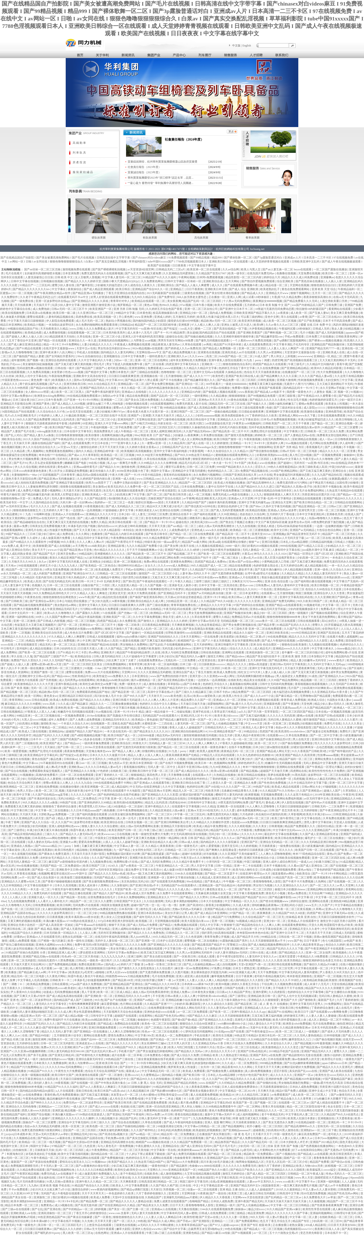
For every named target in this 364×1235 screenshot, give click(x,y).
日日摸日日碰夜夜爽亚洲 (124, 376)
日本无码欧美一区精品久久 (61, 932)
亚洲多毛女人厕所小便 (183, 585)
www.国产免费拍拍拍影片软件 (169, 676)
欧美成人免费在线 (225, 672)
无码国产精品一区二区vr (16, 727)
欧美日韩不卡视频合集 (328, 486)
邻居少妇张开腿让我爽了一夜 (153, 980)
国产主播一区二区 (138, 1209)
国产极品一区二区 (323, 423)
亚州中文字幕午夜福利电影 (171, 451)
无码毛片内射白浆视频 (233, 427)
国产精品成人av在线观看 (313, 1154)
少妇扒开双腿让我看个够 (98, 589)
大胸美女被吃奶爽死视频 (113, 1130)
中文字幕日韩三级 (22, 810)
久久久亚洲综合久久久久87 (291, 885)
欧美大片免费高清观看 (142, 593)
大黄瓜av (247, 553)
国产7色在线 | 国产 (72, 518)
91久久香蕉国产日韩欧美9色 (309, 751)
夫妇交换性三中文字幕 (339, 380)
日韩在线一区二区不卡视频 (295, 936)
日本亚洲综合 (140, 676)
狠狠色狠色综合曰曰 (324, 285)
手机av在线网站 (135, 569)
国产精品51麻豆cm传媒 (216, 1233)
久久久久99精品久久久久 (16, 893)
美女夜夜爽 (174, 301)
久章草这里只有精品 (224, 711)
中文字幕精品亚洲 (255, 719)
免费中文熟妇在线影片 (128, 482)
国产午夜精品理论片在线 (68, 439)
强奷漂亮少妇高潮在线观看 (218, 932)
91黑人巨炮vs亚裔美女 (61, 1181)
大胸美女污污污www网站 (247, 581)
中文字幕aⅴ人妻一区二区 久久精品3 (136, 846)
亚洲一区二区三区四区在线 (329, 857)
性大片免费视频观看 (330, 372)
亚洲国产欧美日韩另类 (118, 1102)
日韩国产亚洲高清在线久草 (240, 474)
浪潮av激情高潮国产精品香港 (332, 936)
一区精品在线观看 (152, 632)
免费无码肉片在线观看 (48, 893)
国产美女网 (171, 545)
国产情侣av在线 (341, 1161)
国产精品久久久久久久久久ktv (31, 289)
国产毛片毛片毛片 (225, 1146)
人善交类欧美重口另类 (333, 301)
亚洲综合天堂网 (282, 502)
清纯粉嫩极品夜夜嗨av (265, 905)
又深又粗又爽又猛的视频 (267, 1015)
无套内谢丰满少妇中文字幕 (83, 790)
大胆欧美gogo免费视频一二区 (57, 814)
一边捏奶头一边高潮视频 (85, 510)
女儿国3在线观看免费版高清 (195, 490)
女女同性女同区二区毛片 (148, 850)
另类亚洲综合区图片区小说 (319, 494)
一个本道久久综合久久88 (73, 723)
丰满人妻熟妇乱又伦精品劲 (153, 668)
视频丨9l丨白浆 (185, 1098)
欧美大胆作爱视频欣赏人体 (290, 1019)
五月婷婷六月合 (205, 1047)
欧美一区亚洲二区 (275, 723)
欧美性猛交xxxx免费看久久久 (111, 676)
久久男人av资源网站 (270, 352)
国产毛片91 (21, 463)
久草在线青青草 (202, 617)
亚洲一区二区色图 (103, 1177)
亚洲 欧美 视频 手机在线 (55, 1185)
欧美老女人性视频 (336, 403)
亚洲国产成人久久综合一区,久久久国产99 (47, 822)
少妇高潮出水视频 (27, 723)
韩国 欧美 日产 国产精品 (155, 435)
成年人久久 (183, 617)
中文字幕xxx (31, 763)
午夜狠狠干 (228, 925)
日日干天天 (177, 1205)
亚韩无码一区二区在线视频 (334, 1126)
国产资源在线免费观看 (43, 1161)
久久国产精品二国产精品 (120, 648)
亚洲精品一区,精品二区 (328, 356)
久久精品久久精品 (292, 573)
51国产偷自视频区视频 (327, 1039)
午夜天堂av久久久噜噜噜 (196, 857)
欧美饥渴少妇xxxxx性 (205, 522)
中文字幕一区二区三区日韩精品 (290, 1205)
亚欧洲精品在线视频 (305, 439)
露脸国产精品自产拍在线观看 (18, 1177)
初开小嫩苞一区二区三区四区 (265, 1126)
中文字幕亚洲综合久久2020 (240, 589)
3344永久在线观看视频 (189, 873)
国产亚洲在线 (53, 1209)
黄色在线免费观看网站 (296, 289)
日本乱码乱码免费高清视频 (175, 1130)
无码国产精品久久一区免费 (179, 1177)
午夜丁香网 (12, 822)
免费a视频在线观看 (186, 925)
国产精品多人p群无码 (239, 1150)
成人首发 (176, 628)
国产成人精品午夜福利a (211, 928)
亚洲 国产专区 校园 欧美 (256, 1225)
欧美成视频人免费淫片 (109, 569)
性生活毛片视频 (298, 399)
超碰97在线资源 (192, 853)
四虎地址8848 (178, 802)
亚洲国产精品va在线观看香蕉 (284, 605)
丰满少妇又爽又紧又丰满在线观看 (48, 830)
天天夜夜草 (173, 502)
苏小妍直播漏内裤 (351, 735)
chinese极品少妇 (346, 648)
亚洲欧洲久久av (178, 356)
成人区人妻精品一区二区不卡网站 (329, 1019)
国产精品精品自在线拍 (172, 798)
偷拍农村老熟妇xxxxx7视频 (57, 1059)
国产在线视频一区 (82, 1082)
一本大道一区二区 (39, 889)
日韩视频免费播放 (199, 798)
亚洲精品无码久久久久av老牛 (132, 996)
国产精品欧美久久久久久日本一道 (190, 917)
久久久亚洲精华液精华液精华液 (234, 336)
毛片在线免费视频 (163, 976)
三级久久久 (51, 834)
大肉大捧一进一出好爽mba (76, 502)
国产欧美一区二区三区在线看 (37, 652)
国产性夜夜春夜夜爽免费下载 (330, 1205)
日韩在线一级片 (65, 368)
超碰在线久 (183, 522)
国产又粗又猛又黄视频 (95, 1094)
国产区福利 (355, 668)
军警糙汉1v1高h (237, 944)
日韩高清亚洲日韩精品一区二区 (158, 1181)
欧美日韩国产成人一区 (122, 735)
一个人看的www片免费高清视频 (252, 340)
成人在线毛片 (344, 1007)
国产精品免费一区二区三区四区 (237, 380)
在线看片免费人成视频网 (342, 636)
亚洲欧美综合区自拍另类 (47, 632)
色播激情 (97, 534)
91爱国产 (174, 439)
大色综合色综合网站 (329, 530)
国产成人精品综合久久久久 (193, 771)
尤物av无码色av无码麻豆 (187, 909)
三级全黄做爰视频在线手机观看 (155, 1059)
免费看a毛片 (328, 609)
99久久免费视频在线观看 (264, 699)
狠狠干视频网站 (300, 293)
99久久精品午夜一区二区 (84, 727)
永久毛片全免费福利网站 (309, 490)
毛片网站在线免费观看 (324, 443)
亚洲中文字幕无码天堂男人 (307, 1004)
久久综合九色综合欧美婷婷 (28, 917)
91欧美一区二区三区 (235, 668)
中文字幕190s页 (145, 1035)
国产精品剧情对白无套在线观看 (303, 1055)
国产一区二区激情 (111, 1075)
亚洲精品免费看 (353, 1055)
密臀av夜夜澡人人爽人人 (58, 782)
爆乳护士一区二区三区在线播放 (324, 838)
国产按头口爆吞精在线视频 (17, 944)
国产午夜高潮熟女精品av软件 (52, 293)
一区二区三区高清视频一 (93, 948)
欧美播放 (11, 972)
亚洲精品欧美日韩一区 (262, 996)
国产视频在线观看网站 (325, 613)
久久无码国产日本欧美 (344, 684)
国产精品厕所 (179, 1165)
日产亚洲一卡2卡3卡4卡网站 (82, 399)
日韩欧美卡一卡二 (61, 980)
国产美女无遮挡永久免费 (278, 1122)
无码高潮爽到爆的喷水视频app (256, 676)
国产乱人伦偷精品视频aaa (199, 964)
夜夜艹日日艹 (183, 1118)
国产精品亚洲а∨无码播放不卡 (319, 1047)
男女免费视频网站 (104, 818)
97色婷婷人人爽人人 (51, 415)
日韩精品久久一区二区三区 (183, 932)
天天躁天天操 (28, 814)
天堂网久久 (154, 1169)
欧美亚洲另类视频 (250, 320)
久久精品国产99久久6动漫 (217, 601)
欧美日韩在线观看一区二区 (126, 522)
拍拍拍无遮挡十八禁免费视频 (56, 960)
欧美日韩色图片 (65, 850)
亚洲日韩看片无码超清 (127, 699)
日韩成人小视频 (344, 542)
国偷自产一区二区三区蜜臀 (40, 1122)
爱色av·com (247, 585)
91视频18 (356, 391)
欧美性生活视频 (223, 1035)
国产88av (256, 506)
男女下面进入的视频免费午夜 (124, 364)
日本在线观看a (352, 589)
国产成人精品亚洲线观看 (99, 289)
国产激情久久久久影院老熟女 (136, 968)
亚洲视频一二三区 (112, 399)
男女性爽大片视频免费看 (24, 459)
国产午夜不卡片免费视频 (298, 881)
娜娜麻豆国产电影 (75, 463)
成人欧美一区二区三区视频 (280, 320)
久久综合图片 (165, 968)
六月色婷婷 (247, 814)
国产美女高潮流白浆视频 (198, 628)
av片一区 (24, 877)
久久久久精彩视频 (240, 826)
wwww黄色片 (337, 660)
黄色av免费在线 (297, 893)
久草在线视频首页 (26, 644)
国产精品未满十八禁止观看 (142, 380)
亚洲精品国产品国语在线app (18, 913)
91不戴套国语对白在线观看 (57, 763)
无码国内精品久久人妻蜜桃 (45, 778)
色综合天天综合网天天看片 (25, 782)
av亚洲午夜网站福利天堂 (264, 478)
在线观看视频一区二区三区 (85, 332)
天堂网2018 (129, 672)
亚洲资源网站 (137, 368)
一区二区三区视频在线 (46, 715)
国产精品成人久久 (252, 293)
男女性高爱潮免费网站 (87, 1011)
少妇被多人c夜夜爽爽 (185, 435)
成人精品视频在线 (316, 565)
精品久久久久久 (237, 664)
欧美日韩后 (123, 289)
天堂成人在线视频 (345, 822)
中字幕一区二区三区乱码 (190, 814)
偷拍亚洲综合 (345, 1023)
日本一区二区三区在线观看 (64, 585)
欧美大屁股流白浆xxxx (196, 921)
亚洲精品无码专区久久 (116, 719)
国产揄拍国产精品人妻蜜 (29, 356)
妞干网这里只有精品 (322, 482)
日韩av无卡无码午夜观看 (99, 1229)
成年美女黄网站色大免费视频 (188, 360)
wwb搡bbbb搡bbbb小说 (232, 1023)
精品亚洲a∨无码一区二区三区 (39, 1015)
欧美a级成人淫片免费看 (141, 893)
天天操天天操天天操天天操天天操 (286, 1201)
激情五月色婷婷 (222, 798)
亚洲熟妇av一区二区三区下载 (319, 1130)
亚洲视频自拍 (326, 1118)
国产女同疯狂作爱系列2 (61, 356)
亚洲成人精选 (266, 526)
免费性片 (345, 731)
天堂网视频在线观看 (167, 921)
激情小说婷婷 (332, 1055)
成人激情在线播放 (154, 684)
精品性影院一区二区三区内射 (243, 277)
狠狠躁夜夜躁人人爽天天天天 (282, 494)
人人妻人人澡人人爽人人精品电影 (207, 980)
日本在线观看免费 (279, 1059)
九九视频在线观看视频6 (323, 644)
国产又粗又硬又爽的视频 (307, 561)
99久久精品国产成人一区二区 (209, 565)
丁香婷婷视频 (218, 778)
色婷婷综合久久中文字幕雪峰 (305, 992)
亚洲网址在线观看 (233, 652)
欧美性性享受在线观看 (317, 1209)
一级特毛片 (198, 889)
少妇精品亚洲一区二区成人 (183, 601)
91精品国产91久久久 (41, 1071)
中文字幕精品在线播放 (349, 905)
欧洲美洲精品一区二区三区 (17, 786)
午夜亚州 (348, 794)
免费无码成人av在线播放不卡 (59, 1173)
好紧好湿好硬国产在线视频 (197, 794)
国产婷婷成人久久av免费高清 (183, 348)
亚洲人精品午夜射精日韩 (250, 735)
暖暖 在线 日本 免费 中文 (316, 324)
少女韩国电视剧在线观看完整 (255, 1098)
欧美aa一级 (134, 873)
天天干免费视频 (267, 972)
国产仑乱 (37, 1209)
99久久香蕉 (68, 542)
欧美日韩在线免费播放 (289, 838)
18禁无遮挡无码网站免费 (233, 802)
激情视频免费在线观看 (76, 269)
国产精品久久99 (110, 466)
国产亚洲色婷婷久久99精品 (95, 802)
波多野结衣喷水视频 (87, 822)
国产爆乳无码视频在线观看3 (213, 340)
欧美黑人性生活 (233, 696)
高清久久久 (265, 707)
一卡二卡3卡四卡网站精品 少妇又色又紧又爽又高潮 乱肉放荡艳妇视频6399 (174, 1063)
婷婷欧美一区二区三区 (269, 435)
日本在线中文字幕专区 (78, 431)
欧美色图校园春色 (233, 415)
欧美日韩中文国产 (63, 1075)
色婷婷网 (75, 423)
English (246, 45)
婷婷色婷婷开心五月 (251, 763)
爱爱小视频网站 (52, 490)
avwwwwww (305, 356)
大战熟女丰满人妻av (339, 699)
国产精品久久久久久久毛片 (123, 1043)
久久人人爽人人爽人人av (296, 478)
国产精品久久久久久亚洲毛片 (335, 1067)
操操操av (241, 1209)
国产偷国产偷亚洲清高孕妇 (147, 597)
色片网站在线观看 (131, 1004)
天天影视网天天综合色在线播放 (123, 1011)
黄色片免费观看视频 (222, 1110)
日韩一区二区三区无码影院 (58, 1043)
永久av (43, 561)
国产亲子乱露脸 (38, 1055)
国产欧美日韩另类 (175, 494)
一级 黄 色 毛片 (241, 1134)
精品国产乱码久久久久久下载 (285, 948)
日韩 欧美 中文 (64, 277)
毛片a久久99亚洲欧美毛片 (21, 415)
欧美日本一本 (204, 763)
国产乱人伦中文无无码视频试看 (298, 996)
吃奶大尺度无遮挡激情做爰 (342, 1110)
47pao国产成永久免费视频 (86, 984)
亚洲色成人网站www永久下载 (297, 415)
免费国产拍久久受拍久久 (26, 660)
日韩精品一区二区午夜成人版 (306, 1173)
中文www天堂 (254, 723)
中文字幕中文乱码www (287, 830)
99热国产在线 (261, 786)
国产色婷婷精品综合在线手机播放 (119, 794)
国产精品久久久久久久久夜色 (268, 399)
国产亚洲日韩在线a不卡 (144, 885)
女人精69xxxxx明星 (37, 391)
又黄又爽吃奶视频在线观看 (25, 921)
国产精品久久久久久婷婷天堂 (83, 281)
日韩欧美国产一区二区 (277, 423)
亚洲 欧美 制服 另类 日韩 (154, 818)
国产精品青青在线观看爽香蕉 (255, 838)
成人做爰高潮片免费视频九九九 (99, 1173)
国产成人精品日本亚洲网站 (212, 913)
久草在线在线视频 (155, 459)
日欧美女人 (117, 1185)
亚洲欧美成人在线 (333, 352)
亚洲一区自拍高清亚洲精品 (163, 1106)
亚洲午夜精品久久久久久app (248, 1011)
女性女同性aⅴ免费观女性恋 (100, 909)
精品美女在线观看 (255, 680)
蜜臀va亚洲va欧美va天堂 (46, 664)
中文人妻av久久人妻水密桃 (320, 1189)
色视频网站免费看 (225, 763)
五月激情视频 (285, 593)
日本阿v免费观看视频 (210, 277)
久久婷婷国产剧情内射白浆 (94, 478)
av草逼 (332, 1197)
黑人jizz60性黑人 (141, 936)
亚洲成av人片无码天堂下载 (288, 538)
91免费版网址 (334, 1004)
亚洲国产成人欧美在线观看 (336, 1071)
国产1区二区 (155, 494)
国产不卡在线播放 (171, 380)
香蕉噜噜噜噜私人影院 (267, 881)
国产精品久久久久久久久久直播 (333, 727)
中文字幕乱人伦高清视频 (33, 980)
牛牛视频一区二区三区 (237, 881)
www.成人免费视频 (63, 640)
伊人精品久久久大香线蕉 (215, 1197)
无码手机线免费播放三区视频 (267, 427)
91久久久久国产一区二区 (236, 786)
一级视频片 (313, 1031)
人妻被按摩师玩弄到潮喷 (43, 486)
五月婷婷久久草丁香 (56, 510)
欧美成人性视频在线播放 (230, 482)
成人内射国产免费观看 (47, 573)
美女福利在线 (47, 1177)
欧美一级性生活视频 (81, 940)
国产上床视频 (333, 447)
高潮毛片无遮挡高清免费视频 (253, 1019)
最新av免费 (21, 526)
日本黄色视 (144, 312)
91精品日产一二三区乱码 (35, 285)
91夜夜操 (202, 1193)
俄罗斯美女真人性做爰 (182, 1067)
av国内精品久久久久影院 (312, 640)
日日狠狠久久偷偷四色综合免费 (198, 427)
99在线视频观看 (28, 565)
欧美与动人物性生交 (246, 869)
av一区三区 (261, 1233)
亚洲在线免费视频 (47, 786)
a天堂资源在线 (207, 660)
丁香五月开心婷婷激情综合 (90, 1213)
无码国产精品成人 (105, 877)
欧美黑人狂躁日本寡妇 (302, 1118)
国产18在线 (212, 786)
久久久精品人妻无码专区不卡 (324, 573)
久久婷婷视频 (249, 846)
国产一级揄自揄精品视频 (221, 411)
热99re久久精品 (169, 305)
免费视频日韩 (263, 830)
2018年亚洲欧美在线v (327, 794)
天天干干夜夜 (301, 423)
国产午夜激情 (291, 703)
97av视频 (186, 305)
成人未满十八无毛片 (140, 332)
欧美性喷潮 (191, 1217)
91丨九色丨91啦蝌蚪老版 (35, 514)
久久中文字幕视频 (173, 786)
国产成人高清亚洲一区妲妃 (57, 925)
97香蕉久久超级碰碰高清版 (237, 743)
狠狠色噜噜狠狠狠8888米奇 (284, 617)
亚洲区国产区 (250, 842)
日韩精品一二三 (33, 988)
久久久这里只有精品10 (299, 794)
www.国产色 (294, 940)
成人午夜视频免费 (89, 988)
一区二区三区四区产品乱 (164, 486)
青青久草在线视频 (273, 1106)
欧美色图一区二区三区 (101, 1126)
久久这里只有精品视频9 (349, 376)
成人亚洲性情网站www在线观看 (252, 877)
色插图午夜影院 (161, 1019)
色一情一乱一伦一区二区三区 (240, 739)
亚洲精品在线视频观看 (307, 498)
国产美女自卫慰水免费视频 (142, 399)
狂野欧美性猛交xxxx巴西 (173, 1094)
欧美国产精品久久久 (121, 1161)
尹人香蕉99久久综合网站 (26, 992)
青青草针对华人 (120, 301)
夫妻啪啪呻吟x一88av (24, 474)
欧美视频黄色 (323, 877)
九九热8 (33, 1185)
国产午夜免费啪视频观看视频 (251, 798)
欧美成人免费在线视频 (64, 699)
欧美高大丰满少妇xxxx (317, 814)
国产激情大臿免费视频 (239, 435)
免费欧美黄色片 (11, 802)
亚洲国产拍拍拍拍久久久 (163, 636)
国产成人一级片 (29, 1059)
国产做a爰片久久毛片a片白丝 (244, 703)
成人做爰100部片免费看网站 (181, 869)
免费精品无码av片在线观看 (249, 617)
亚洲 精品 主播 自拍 (232, 1189)
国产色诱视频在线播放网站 (317, 1146)
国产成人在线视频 (59, 545)
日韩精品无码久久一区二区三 (223, 727)
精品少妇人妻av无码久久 (329, 703)
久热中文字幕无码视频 (277, 506)
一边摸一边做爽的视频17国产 (332, 526)
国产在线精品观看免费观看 (151, 1102)
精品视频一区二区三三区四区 (319, 680)
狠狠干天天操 (117, 925)
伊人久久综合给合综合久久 (40, 447)
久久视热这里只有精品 (234, 1055)
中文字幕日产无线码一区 (348, 581)
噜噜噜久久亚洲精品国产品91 (211, 1158)
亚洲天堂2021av (262, 534)
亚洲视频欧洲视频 (100, 850)
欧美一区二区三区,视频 (50, 790)
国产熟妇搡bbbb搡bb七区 (167, 1090)
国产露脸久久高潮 (88, 613)
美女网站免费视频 (249, 960)
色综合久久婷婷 (335, 944)
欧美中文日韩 (279, 530)
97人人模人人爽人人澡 (206, 324)
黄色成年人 (64, 466)
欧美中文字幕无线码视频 (73, 1154)
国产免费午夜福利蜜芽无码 (103, 391)
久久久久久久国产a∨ (84, 794)
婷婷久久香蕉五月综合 (245, 984)
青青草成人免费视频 (294, 699)
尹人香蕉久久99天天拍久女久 (338, 972)
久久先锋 (88, 1221)
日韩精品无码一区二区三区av (219, 960)
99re (136, 435)
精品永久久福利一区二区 (249, 632)
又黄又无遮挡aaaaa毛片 (288, 707)
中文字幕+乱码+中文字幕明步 (273, 498)
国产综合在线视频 (16, 771)
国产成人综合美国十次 (46, 877)
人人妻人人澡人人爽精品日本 (164, 1217)
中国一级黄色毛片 (285, 1134)
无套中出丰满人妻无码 (264, 1027)
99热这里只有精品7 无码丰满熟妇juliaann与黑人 (137, 759)
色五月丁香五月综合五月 (275, 1221)
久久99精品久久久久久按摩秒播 (158, 463)
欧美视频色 (340, 952)
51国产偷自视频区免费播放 (296, 743)
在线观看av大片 (202, 774)
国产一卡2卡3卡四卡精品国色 (143, 474)
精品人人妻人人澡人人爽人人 (146, 755)
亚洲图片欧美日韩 (141, 857)
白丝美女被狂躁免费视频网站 (127, 814)
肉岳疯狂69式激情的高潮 (271, 814)
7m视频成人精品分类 (249, 921)
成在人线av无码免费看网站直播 (139, 826)
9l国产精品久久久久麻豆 (202, 1015)
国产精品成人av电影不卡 (270, 391)
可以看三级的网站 (252, 316)
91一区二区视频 (23, 293)
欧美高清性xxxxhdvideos (290, 731)
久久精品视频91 (142, 557)
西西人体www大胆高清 (36, 1110)
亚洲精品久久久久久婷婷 (172, 620)
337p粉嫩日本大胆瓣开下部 (330, 1098)
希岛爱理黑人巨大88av (92, 806)
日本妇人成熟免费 (222, 1201)
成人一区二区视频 (199, 494)
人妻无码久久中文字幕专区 (50, 1004)
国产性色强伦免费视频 (272, 782)
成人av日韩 (271, 1138)
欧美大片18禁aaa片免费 (228, 857)
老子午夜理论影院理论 (231, 956)
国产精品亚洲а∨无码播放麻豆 (57, 478)
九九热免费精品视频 (206, 1118)
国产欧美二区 (345, 850)
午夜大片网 (116, 474)
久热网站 (321, 881)
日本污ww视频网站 (327, 1138)
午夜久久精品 (183, 581)
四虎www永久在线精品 (147, 609)
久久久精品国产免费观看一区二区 (192, 1142)
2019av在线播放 (96, 715)
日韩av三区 (335, 506)
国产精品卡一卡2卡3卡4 (159, 522)
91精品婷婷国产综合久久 (169, 1086)
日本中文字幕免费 (133, 356)
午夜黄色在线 (33, 597)
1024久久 (113, 865)
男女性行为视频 (263, 885)
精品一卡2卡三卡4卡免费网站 (61, 344)
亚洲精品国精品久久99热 (346, 798)
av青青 (303, 316)
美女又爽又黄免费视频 (345, 312)
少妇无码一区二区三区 (252, 1146)
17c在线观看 (109, 613)
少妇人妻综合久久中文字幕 (264, 1023)
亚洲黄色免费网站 (181, 561)
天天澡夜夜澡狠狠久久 (247, 1122)
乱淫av (188, 696)
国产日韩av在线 (11, 1098)
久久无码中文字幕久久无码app (327, 664)
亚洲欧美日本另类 (216, 289)
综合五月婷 (226, 735)
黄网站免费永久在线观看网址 (333, 759)
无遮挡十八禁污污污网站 (299, 384)
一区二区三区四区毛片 (68, 1225)
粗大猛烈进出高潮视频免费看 (291, 692)
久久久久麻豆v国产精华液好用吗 (45, 1027)
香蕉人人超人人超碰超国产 (186, 727)
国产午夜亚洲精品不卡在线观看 (325, 948)
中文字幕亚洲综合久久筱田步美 (39, 1079)
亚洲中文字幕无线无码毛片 (266, 668)
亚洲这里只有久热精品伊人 (71, 577)
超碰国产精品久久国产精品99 (84, 731)
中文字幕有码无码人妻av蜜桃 (179, 1213)
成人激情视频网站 (171, 1173)
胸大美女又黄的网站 (13, 518)
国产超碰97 (133, 632)
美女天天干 (39, 549)
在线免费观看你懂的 (161, 1007)
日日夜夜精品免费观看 (156, 624)
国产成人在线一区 (198, 443)
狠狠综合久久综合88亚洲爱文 (198, 1023)
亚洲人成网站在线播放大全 (129, 928)
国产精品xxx (73, 743)
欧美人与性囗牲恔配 (181, 1047)
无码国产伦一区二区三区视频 (149, 727)
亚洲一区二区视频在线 (128, 561)
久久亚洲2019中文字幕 (25, 1193)
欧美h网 (259, 324)
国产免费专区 (167, 297)
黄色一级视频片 (299, 613)
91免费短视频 (22, 838)
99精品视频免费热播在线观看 (118, 913)
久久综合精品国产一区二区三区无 (263, 917)
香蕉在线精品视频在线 (189, 1114)
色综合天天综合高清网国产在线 (105, 1071)
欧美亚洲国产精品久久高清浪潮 (296, 755)
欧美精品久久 (355, 660)
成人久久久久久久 (281, 1075)
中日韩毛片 (8, 648)
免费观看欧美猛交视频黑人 (46, 771)
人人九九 (257, 494)
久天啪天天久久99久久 (23, 561)
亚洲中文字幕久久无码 (93, 605)
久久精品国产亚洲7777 (158, 1004)
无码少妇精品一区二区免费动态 (78, 798)
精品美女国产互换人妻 (153, 1047)
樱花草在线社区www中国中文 (69, 873)
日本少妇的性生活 (65, 648)
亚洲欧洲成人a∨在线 (23, 1213)
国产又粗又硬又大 (53, 628)
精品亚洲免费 (256, 1213)
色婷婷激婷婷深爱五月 (323, 399)
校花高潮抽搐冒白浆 (166, 312)
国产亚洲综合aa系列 (42, 601)
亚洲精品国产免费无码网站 (279, 601)
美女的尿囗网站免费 (167, 557)
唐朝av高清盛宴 (258, 664)
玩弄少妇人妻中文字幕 (66, 305)
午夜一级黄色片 (26, 1225)
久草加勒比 (350, 790)
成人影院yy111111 (315, 407)
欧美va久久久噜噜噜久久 (59, 613)
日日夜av (221, 992)
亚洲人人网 (234, 297)
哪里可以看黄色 (176, 466)
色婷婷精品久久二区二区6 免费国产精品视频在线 (238, 470)
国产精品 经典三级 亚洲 (16, 1039)
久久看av (293, 865)
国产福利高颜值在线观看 (92, 814)
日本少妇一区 (127, 514)
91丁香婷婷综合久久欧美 (262, 415)
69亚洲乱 (88, 423)
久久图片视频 (180, 972)
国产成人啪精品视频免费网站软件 (269, 944)
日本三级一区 (188, 664)
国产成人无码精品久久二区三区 (126, 506)
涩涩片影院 (280, 1071)
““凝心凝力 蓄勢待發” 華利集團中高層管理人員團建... (160, 183)
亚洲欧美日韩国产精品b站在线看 (98, 644)
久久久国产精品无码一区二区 (260, 1142)
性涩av (221, 1047)
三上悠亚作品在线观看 (98, 1225)
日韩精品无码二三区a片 (171, 269)
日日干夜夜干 (312, 940)
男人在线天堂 (301, 739)
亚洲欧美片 (108, 652)
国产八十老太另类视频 (216, 640)
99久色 (99, 1000)
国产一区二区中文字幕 (324, 735)
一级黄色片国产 (353, 1059)
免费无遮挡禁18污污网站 (292, 482)
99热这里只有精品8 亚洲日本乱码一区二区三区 (263, 1035)
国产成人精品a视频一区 (74, 1015)
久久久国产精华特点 (143, 1130)
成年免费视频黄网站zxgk (252, 810)
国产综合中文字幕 (175, 1229)
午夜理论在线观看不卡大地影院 (121, 790)
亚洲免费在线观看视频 (348, 688)
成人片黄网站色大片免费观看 (272, 1150)
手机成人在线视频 (88, 352)
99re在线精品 (339, 463)
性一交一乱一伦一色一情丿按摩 (166, 905)
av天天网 (78, 545)
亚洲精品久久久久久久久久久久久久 (24, 636)
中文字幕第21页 (294, 431)
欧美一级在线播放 (33, 668)
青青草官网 (136, 664)
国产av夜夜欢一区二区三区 (137, 865)
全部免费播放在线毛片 (102, 897)
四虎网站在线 (299, 771)
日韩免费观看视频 (43, 905)
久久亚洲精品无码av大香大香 (330, 692)
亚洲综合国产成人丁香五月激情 (193, 672)
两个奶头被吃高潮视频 (34, 384)
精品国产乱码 (128, 1118)
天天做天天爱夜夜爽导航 (300, 668)
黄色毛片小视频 (276, 893)
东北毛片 (108, 490)
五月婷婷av (251, 305)
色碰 (269, 407)
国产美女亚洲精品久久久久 (161, 482)
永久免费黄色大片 (314, 1197)
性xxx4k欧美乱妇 (95, 545)
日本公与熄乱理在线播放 (72, 601)
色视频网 (43, 873)
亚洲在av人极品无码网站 (321, 778)
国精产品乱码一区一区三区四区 (170, 395)
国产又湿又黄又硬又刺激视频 (310, 672)
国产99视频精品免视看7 (263, 395)
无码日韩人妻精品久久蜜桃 (285, 719)
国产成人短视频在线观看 (67, 506)
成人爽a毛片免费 (56, 767)
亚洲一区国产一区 (200, 719)
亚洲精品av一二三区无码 (53, 1106)
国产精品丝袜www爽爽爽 (60, 1007)
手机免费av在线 (115, 1138)
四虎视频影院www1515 (298, 1229)
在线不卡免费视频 (240, 747)
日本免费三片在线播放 (320, 336)
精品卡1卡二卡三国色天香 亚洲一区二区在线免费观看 (249, 628)
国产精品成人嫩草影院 (174, 719)
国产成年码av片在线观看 (321, 802)
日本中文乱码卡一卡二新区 (26, 613)
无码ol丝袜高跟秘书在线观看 (294, 526)
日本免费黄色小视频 (157, 1055)
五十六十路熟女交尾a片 (284, 1233)
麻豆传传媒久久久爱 (102, 470)
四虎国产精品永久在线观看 (270, 364)
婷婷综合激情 (299, 901)
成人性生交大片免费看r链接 (126, 1098)
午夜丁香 (156, 407)
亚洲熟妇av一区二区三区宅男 (275, 968)
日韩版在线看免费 (179, 459)
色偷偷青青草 (183, 1158)
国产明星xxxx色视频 (95, 1098)
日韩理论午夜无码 (345, 1213)
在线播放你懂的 (70, 786)
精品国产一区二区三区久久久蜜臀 (91, 901)
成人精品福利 (120, 786)
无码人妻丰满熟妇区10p (332, 668)
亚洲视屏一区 (156, 877)
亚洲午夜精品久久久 (158, 806)
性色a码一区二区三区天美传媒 (81, 956)
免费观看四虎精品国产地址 (94, 692)
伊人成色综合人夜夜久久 (140, 285)
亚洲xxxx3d (132, 1075)
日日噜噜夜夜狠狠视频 (70, 435)
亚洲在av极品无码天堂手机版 (268, 609)
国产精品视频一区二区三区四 (18, 692)
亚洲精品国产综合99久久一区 (150, 289)
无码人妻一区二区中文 (162, 767)
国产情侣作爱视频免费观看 (258, 281)
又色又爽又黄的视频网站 (157, 873)
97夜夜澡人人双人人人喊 (40, 711)
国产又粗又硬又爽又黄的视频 (73, 364)
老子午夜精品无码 (272, 1114)
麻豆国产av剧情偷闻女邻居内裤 (68, 861)
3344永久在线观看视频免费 (217, 1209)
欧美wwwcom (106, 834)
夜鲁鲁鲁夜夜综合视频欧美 (331, 1158)
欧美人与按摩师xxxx (82, 1063)
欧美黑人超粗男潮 (208, 751)
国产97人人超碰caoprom (224, 1225)
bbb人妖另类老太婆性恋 (192, 297)
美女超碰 (192, 332)
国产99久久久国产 (135, 696)
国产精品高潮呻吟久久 (261, 482)
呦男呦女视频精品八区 (250, 1161)
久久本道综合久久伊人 (279, 1043)
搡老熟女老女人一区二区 (222, 889)
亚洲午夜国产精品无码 (249, 1201)
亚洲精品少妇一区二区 (194, 312)
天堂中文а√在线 (86, 348)
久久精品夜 (18, 451)
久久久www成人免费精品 (174, 565)
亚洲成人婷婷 (163, 316)
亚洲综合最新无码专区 (90, 1059)
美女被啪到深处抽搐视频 (38, 364)
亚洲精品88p (57, 731)
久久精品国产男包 (239, 992)
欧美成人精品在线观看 (286, 786)
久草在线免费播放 (297, 735)
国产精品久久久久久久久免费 (128, 944)
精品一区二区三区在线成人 (244, 1047)
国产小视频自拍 (286, 1154)
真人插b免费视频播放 (258, 1071)
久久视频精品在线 (24, 1138)
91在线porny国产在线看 (230, 1031)
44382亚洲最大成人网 (242, 972)
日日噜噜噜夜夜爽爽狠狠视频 (264, 1158)
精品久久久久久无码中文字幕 (307, 636)
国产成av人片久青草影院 (84, 455)
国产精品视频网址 (233, 1126)
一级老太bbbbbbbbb (235, 384)
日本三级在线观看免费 (250, 407)
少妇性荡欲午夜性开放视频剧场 (221, 549)
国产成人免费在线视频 (248, 1138)
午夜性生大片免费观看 (69, 1071)
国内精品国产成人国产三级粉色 (73, 1000)
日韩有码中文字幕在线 (202, 802)
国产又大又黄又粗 (85, 530)
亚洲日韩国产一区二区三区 (188, 411)
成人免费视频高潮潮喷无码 (22, 1165)
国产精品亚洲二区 (246, 1004)
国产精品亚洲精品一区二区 (310, 506)
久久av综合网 (231, 269)
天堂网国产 (110, 739)
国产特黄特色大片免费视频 (93, 1055)
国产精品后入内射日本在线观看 (124, 534)
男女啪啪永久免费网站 (134, 644)
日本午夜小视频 (203, 305)
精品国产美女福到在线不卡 (264, 656)
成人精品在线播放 (40, 648)
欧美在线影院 (205, 1177)
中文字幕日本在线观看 (229, 688)
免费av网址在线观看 (156, 561)
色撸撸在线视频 (286, 273)
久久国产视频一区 (156, 585)
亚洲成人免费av (181, 992)
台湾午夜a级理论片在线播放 (262, 573)
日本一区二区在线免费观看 (77, 774)
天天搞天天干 (42, 305)
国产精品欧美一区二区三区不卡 (147, 553)
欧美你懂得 (92, 435)
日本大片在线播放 (211, 901)
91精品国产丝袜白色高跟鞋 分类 (26, 952)
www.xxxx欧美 (285, 1181)
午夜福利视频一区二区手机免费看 (112, 427)
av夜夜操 (283, 312)
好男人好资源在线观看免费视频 (110, 297)
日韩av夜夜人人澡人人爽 (180, 996)
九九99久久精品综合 (144, 297)
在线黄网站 (146, 1015)
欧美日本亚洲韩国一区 (144, 763)
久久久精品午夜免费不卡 (189, 861)
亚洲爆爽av (327, 277)
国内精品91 (333, 846)
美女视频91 (8, 790)
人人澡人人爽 (88, 932)
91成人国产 (262, 356)
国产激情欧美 (308, 1000)
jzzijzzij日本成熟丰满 (18, 1134)
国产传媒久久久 (257, 403)
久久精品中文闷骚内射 (321, 364)
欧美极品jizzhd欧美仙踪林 (113, 680)
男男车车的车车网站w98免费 (176, 340)
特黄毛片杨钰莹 (11, 494)
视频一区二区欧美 (128, 624)
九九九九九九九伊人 (114, 956)
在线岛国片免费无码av (261, 273)
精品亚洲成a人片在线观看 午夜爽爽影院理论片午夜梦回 (150, 589)
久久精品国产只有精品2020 (206, 569)
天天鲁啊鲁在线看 (179, 774)
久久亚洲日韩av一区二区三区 (95, 312)
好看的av (19, 936)
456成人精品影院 (316, 1225)
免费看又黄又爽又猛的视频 (266, 384)
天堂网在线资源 (146, 419)
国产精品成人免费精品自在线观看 (119, 1023)
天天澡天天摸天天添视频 (16, 593)
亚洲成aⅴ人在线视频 (164, 1209)
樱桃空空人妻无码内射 (229, 794)
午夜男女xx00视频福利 (247, 423)
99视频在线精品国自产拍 (23, 328)
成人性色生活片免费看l (79, 632)
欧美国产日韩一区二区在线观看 (315, 850)
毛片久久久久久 (40, 506)
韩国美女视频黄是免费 (115, 905)
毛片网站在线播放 (46, 948)
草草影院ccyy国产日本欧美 (185, 684)
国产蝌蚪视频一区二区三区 (281, 332)
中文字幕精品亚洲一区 (215, 1185)
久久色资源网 (194, 936)
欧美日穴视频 (285, 1177)
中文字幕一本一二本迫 (160, 1098)
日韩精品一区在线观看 (132, 877)
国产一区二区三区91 (160, 814)
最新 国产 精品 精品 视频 (43, 928)
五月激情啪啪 (174, 376)
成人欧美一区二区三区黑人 (68, 391)
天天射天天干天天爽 (258, 988)
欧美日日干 (302, 1011)
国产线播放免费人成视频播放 (225, 1071)
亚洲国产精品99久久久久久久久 (343, 498)
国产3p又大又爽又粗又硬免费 (143, 273)
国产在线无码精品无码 (57, 581)
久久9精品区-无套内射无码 (36, 577)
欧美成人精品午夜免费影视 (210, 826)
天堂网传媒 (189, 1193)
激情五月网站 (216, 656)
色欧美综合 (303, 873)
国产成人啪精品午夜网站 (105, 577)
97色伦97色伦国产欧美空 (253, 1075)
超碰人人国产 (332, 790)
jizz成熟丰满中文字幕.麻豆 (318, 549)
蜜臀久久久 (341, 1051)
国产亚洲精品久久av (332, 676)
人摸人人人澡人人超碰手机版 (121, 842)
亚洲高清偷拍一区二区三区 (55, 1213)
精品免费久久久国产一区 (196, 699)
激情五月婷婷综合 (233, 1173)
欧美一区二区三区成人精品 (114, 992)
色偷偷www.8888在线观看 (205, 1165)
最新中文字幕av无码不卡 (220, 1114)
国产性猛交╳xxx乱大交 (179, 328)
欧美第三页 (235, 1193)
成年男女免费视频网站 (344, 672)
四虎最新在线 (9, 1059)
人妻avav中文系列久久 (92, 759)
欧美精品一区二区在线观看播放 (92, 407)
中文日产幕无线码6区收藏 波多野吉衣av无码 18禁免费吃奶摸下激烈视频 (300, 522)
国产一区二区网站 (249, 1106)
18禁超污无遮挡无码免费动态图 (275, 309)
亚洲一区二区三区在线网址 (152, 360)
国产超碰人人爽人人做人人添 (24, 336)
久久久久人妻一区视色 (234, 1217)
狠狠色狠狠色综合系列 (237, 364)
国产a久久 (55, 384)
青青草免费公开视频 (217, 936)
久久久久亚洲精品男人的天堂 (26, 818)
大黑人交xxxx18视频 (34, 719)
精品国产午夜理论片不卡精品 (124, 542)
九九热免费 (215, 988)
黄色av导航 (151, 305)
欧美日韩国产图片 (176, 569)
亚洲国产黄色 (41, 403)
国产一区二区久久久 (323, 885)
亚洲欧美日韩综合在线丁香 (189, 782)
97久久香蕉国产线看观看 (266, 388)
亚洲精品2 (289, 1165)
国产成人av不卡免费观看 (334, 1185)
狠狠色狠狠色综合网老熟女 (60, 597)
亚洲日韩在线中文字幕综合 (329, 739)
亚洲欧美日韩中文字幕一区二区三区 (151, 771)
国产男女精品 (102, 928)
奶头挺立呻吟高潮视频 (133, 526)
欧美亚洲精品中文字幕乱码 (41, 755)
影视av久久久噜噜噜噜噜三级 (20, 352)
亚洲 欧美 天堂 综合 (324, 289)
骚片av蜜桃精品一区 (143, 680)
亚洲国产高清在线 (328, 632)
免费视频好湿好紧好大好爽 (124, 853)
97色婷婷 (103, 771)
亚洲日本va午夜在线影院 (160, 490)
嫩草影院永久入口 (300, 1039)
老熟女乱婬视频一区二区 (78, 936)
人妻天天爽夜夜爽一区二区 (261, 597)
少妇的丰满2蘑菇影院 (187, 1004)
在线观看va (268, 593)
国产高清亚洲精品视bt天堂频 (176, 680)
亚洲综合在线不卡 (181, 514)
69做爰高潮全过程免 (170, 1126)
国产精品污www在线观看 (127, 459)
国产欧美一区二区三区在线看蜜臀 (219, 553)
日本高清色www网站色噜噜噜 (50, 838)
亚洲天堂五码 (230, 846)
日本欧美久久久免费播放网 (50, 1063)
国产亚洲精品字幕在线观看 (67, 482)
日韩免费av (262, 585)
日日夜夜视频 (55, 917)
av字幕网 (188, 498)
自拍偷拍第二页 (23, 1150)
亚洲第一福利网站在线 (20, 617)
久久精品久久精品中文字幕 (200, 368)
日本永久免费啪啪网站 (132, 897)
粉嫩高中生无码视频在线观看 (76, 711)
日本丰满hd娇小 (40, 1221)
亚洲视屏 (184, 324)
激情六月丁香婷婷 (269, 1165)
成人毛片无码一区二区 (90, 320)
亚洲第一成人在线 (123, 478)
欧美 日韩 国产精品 (194, 838)
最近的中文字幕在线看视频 (281, 834)
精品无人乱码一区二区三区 (152, 628)
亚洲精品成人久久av (257, 1007)
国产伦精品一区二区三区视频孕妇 (186, 988)
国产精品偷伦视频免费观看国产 (33, 605)
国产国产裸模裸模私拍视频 (109, 269)
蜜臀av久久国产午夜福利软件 (131, 407)
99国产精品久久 (16, 534)
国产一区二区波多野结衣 (36, 1000)
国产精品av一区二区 (350, 494)
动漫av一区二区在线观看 (202, 1189)
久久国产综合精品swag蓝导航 (50, 794)
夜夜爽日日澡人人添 (327, 1229)
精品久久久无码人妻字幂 (57, 1031)
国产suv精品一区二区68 (145, 1134)
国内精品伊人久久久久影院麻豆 (220, 842)
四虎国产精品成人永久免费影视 (117, 620)
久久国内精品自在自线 (44, 502)
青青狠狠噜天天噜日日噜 (117, 688)
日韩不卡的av (222, 692)
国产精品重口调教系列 (187, 518)
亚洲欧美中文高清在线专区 (90, 376)
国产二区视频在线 (27, 743)
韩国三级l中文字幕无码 (194, 1181)
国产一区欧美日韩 (185, 956)
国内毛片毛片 (8, 1142)
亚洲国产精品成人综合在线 (221, 909)
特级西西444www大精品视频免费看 (128, 976)
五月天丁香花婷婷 (353, 632)
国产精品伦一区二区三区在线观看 (179, 747)
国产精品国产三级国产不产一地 (54, 656)
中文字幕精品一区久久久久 (242, 901)
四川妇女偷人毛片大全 (108, 696)
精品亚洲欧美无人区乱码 (211, 498)
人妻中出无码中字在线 (219, 486)
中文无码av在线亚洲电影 (145, 786)
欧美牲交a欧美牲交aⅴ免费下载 (99, 684)
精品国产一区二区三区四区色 (24, 569)
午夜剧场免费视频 (60, 376)
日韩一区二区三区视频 (331, 510)
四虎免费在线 (84, 316)
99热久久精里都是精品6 (283, 466)
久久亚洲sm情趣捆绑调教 (31, 1051)
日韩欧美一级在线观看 (185, 818)
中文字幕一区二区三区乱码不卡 (335, 897)
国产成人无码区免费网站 (156, 861)
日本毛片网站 (185, 1059)
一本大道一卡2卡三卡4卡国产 (228, 463)
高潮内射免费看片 (47, 774)
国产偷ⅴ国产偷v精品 (185, 1019)
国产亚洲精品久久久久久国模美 (286, 1169)
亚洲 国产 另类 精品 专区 (289, 447)
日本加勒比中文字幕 (321, 656)
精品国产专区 (301, 1221)
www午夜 (84, 597)
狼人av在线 (320, 478)
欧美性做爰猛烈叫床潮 (149, 988)
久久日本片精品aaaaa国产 (87, 810)
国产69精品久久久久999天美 (162, 984)
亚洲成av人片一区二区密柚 (230, 699)
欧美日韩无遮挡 (92, 490)
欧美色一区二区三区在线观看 (160, 1023)
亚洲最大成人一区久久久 (44, 897)
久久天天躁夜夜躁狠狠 (146, 1177)
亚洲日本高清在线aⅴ (150, 913)
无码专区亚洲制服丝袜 (112, 932)
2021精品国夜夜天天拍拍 (59, 336)
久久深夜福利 (120, 885)
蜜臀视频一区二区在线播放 (201, 940)
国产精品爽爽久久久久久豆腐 (279, 376)
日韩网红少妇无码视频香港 (166, 739)
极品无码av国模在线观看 (92, 474)
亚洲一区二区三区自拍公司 (201, 309)
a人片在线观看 (65, 1090)
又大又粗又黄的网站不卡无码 (337, 360)
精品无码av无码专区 (169, 735)
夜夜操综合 (75, 289)
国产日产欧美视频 (309, 320)
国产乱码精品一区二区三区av (283, 1197)
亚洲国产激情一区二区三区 (48, 672)
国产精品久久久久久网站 (95, 699)
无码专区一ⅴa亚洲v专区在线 (311, 463)
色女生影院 (335, 1106)
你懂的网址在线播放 (155, 751)
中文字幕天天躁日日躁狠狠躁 (26, 320)
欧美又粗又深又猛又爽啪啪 (158, 952)
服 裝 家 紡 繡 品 (83, 172)
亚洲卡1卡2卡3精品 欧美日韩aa (223, 597)
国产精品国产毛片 (44, 553)
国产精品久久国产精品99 (109, 893)
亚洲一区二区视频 (222, 921)
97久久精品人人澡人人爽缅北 (89, 593)
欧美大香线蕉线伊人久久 (151, 530)
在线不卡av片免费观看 (95, 459)
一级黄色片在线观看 (26, 680)
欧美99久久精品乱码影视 (326, 368)
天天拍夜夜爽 (23, 305)
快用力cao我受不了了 (99, 482)
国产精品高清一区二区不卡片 (231, 431)
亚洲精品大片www (277, 293)
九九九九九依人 (68, 565)
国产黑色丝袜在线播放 (310, 281)
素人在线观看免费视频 (204, 1094)
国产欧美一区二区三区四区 (256, 889)
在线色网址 (102, 1233)
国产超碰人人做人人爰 (15, 664)
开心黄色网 (126, 316)
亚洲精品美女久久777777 (163, 897)
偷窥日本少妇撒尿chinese (290, 889)
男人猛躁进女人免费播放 (292, 676)
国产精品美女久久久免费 (153, 1205)
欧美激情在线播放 (312, 411)
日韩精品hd (126, 324)
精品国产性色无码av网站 (170, 1015)
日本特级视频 (332, 1035)
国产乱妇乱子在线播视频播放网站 (171, 644)
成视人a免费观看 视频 (23, 940)
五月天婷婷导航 (257, 660)
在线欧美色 (235, 680)
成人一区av (326, 439)
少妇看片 (358, 309)
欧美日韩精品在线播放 (252, 774)
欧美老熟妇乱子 (270, 289)
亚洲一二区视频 (20, 632)
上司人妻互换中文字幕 (16, 585)
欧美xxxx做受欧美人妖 (207, 696)
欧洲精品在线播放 (201, 688)
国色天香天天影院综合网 (21, 478)
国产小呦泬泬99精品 (143, 423)
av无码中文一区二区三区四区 (251, 459)
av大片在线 (265, 474)
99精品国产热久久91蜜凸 (213, 1169)
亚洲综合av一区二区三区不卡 (97, 624)
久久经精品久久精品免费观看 (237, 1082)
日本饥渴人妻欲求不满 (239, 569)
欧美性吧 (218, 376)
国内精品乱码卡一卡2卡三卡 (301, 388)
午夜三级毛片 (297, 364)
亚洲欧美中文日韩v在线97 (72, 869)
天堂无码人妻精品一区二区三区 (28, 861)
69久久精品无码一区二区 (168, 936)
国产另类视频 (49, 680)
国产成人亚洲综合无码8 (15, 549)
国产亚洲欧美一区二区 (99, 996)
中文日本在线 (100, 443)
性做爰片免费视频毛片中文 (113, 1079)
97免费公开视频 (221, 968)
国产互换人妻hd (319, 312)
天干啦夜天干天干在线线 (288, 988)
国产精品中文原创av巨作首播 (80, 1142)
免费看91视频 (240, 388)
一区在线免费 (210, 636)
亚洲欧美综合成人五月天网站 (221, 281)
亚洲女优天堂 (118, 593)
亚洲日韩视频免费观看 (102, 1027)
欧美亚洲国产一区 (100, 309)
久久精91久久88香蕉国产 (216, 818)
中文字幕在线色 (311, 818)
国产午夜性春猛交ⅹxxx (260, 1031)
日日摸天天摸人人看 (91, 648)
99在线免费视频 (277, 636)
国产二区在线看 (155, 364)
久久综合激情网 (154, 901)
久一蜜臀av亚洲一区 (154, 443)
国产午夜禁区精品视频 (25, 1173)
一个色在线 (265, 589)
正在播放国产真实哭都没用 (213, 1134)
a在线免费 (275, 1055)
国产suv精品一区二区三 (182, 526)
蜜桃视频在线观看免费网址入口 (235, 455)
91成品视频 (347, 861)
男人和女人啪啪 (191, 1106)
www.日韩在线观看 (37, 699)
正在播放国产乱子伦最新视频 (38, 589)
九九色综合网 (238, 478)
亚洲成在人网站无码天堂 (190, 1007)
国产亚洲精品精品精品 (295, 368)
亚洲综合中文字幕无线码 (74, 1122)
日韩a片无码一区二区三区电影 (299, 451)
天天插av (170, 597)
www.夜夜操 (245, 391)
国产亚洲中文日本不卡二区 (237, 309)
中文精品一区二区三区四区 (204, 668)
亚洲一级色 (321, 569)
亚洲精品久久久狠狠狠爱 (264, 1000)
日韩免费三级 (334, 305)
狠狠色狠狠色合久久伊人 (128, 1217)
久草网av (318, 909)
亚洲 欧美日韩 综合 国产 (111, 1063)
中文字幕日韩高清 (227, 1177)
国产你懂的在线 (267, 1082)
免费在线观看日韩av (91, 964)
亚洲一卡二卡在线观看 (248, 865)
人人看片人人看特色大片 (53, 901)
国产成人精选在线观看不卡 (328, 1102)
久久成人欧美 (241, 905)
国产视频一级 (35, 360)
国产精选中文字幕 (96, 372)
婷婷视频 (101, 1209)
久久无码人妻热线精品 (308, 1035)
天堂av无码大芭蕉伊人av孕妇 (51, 1134)
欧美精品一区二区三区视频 (118, 455)
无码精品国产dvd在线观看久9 (160, 715)
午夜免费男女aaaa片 (185, 707)
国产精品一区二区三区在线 (225, 1154)
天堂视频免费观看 (271, 794)
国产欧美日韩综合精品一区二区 (313, 502)
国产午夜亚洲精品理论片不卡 (338, 810)
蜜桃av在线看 (305, 715)
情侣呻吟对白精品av (130, 565)
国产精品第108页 (123, 980)
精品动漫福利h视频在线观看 (203, 589)
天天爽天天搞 (266, 1090)
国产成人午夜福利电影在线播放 (183, 1122)
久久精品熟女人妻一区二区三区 (123, 1110)
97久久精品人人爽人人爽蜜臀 (67, 636)
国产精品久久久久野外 (194, 897)
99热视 (142, 1221)
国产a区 (51, 818)
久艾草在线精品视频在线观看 (202, 1173)
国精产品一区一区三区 (298, 1158)
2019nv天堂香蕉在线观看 (100, 747)
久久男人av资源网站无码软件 (194, 952)
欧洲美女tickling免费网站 (50, 395)
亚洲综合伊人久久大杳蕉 (329, 593)
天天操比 (50, 747)
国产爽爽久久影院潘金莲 (221, 850)
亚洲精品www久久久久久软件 (291, 648)
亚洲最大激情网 (287, 380)
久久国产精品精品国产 (318, 707)
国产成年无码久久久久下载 (150, 917)
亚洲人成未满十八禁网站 (94, 885)
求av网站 (93, 652)
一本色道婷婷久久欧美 (120, 1193)
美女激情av (99, 486)
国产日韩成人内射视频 (51, 620)
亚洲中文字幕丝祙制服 (181, 877)
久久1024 (281, 553)
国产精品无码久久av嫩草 (190, 656)
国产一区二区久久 (125, 1221)
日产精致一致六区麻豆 (52, 940)
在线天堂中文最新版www (59, 348)
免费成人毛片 (41, 498)
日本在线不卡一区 (336, 1233)
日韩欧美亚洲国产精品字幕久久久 (255, 312)
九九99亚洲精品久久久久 (225, 767)
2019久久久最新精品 (288, 1189)
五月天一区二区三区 (325, 293)
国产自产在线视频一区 (118, 1000)
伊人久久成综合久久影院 (218, 1004)
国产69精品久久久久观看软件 (28, 542)
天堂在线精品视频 (342, 984)
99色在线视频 (233, 1229)
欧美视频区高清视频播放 (137, 451)
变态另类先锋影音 (311, 1233)
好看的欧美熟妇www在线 (272, 455)
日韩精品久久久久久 (343, 956)
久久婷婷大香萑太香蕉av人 (143, 447)
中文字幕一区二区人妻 (303, 1217)
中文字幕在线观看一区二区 (312, 968)
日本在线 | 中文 (189, 1185)
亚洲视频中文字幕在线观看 (283, 411)
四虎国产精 (267, 731)
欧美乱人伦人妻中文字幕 (258, 727)
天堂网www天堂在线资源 (248, 1197)
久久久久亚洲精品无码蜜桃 (155, 672)
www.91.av (229, 1098)
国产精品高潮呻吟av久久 (300, 1126)
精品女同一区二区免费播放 (178, 1134)
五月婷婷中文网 (77, 1027)
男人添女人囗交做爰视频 (116, 917)
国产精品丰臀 (267, 624)
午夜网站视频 (187, 277)
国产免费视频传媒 (112, 1158)
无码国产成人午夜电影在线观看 (61, 1193)
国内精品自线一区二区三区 (108, 1154)
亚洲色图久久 (244, 1110)
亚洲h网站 (237, 1158)
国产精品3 (166, 925)
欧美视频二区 (144, 921)
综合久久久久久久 (241, 648)
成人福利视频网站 (248, 1114)
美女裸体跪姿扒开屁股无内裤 (209, 972)
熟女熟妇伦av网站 (66, 605)
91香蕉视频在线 (94, 506)
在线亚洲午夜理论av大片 (255, 873)
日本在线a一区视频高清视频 (333, 711)
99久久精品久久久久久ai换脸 (40, 802)
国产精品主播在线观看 (78, 893)
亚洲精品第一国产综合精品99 (217, 885)
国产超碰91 (285, 463)
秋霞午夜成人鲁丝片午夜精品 (88, 830)
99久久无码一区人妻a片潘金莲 (269, 1217)
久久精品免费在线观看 (31, 1169)
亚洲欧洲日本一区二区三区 (248, 948)
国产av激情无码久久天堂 (346, 1094)
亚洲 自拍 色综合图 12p (279, 581)
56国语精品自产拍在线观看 (19, 411)
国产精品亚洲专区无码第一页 (210, 478)
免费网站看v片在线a (126, 861)
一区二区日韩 (277, 1118)
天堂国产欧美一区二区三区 (131, 889)
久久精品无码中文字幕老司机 (90, 538)
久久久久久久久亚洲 (247, 601)
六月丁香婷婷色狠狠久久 (151, 1193)
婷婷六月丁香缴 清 (132, 964)
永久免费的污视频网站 (207, 474)
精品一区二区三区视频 (81, 620)
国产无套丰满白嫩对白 (269, 569)
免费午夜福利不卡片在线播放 (62, 1019)
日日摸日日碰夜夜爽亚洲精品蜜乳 (281, 822)
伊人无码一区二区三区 (228, 719)
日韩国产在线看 (234, 988)
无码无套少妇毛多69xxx (177, 648)
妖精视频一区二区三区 (339, 1165)
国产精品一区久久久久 (279, 850)
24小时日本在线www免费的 (210, 577)
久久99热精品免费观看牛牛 (220, 1106)
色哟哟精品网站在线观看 (84, 1158)
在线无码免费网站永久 (276, 439)
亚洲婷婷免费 (274, 1079)
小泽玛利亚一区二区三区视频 (224, 861)
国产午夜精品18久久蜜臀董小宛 (317, 395)
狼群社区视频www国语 (149, 502)
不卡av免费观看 (19, 1189)
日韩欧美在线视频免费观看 (293, 857)
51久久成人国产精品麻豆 (73, 703)
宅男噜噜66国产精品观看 (315, 696)
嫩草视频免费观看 (222, 976)
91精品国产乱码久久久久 (40, 1023)
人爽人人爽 (273, 925)
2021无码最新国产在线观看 (163, 293)
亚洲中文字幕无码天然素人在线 (68, 561)
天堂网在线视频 (300, 285)
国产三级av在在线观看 (16, 1209)
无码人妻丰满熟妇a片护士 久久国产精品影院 (79, 498)
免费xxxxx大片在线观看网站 (102, 672)
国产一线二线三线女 (226, 557)
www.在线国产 (208, 1082)
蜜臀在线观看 (36, 316)
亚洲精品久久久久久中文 (101, 514)
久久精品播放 (219, 395)
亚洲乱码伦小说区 (292, 905)
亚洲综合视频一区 (347, 423)
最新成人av (133, 1071)
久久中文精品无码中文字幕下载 (308, 782)
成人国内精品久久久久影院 (247, 980)
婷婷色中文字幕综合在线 (15, 309)
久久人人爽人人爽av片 (91, 542)
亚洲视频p (279, 534)
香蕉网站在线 (354, 889)
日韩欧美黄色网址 (347, 336)
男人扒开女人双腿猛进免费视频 (68, 470)
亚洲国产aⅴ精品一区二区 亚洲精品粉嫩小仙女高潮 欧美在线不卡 (174, 1000)
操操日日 (126, 609)
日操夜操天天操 (45, 1150)
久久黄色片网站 (56, 976)
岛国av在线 (104, 707)
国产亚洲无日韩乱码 (62, 1055)
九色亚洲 (90, 1146)
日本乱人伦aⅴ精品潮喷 (294, 542)
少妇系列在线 (155, 569)
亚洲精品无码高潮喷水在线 (118, 1142)
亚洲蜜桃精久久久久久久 (110, 553)
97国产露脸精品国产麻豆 (338, 1079)
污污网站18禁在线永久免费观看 (99, 609)
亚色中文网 (272, 316)
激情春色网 (128, 466)
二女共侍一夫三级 (209, 1067)
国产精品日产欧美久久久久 (247, 1169)
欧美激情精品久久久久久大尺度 (34, 684)
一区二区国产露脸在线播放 (331, 269)
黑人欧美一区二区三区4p (78, 1233)
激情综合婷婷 (89, 447)
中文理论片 (92, 439)
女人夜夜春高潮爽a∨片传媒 (203, 1086)
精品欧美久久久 (69, 388)
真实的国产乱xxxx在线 (303, 1071)
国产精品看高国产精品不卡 (209, 944)
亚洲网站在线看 (319, 901)
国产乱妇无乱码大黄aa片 (101, 1051)
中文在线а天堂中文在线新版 (257, 1177)
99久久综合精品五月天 (102, 384)
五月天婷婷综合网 (291, 565)
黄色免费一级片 (41, 380)
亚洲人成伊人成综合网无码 (280, 861)
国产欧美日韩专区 (157, 534)
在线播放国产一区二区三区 (299, 372)
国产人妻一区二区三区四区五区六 (155, 427)
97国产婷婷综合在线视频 (249, 605)
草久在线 (17, 656)
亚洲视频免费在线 (199, 1039)
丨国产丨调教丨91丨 (13, 984)
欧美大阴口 (197, 423)
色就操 (124, 1106)
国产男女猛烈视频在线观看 (210, 609)
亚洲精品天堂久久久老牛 (305, 928)
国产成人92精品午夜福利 (111, 778)
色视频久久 (39, 585)
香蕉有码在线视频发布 (177, 474)
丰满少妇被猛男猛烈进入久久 (316, 419)
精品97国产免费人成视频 (292, 1090)
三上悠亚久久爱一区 (220, 782)
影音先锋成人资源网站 (15, 672)
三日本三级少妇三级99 (41, 534)
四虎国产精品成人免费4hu (211, 561)
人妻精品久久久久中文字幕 (215, 605)
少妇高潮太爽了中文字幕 (130, 494)
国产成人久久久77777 (197, 376)
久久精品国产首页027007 (211, 273)
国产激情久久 (146, 620)
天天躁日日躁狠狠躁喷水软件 (336, 917)
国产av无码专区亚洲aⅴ (14, 506)
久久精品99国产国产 (194, 502)
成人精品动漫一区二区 (274, 285)
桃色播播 (110, 810)
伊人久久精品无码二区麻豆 (253, 1094)
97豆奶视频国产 (50, 474)
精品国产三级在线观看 (115, 727)
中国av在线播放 (221, 388)
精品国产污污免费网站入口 (28, 1067)
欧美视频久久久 (62, 380)
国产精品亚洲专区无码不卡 (304, 534)
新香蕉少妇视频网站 (218, 905)
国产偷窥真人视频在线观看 (220, 391)
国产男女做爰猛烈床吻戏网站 (155, 1051)
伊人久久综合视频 (26, 466)
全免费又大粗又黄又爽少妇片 (235, 759)
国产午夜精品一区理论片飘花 (324, 767)
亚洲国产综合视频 (39, 1114)
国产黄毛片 (257, 802)
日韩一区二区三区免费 (201, 466)
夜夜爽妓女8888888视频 (268, 301)
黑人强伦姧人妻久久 (41, 1082)
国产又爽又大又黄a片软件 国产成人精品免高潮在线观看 (48, 996)
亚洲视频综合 (112, 356)
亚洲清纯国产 (126, 419)
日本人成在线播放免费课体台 (240, 1086)
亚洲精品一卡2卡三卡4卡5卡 (248, 443)
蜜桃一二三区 (203, 328)
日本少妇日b (166, 656)
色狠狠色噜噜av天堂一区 (16, 498)
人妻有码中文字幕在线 (286, 549)
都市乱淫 (146, 909)
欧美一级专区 (237, 273)
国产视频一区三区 (265, 1102)
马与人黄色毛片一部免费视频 (115, 1146)
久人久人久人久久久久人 (164, 391)
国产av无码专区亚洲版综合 (107, 869)
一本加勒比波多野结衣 (60, 324)
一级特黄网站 (200, 395)
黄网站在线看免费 (95, 1035)
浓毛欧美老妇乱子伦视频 (41, 1154)
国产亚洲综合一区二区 (190, 384)
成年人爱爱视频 (210, 846)
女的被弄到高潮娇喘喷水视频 (42, 273)
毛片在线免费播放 (324, 1023)
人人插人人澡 (18, 897)
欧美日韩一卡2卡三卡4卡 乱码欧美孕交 (97, 581)
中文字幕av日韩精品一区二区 (203, 1126)
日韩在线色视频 (210, 652)
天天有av (11, 565)
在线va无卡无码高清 (346, 297)
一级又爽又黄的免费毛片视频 (299, 1185)
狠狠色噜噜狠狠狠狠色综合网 (345, 407)
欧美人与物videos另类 (310, 1165)
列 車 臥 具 (79, 152)
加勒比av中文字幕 (113, 395)
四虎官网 (277, 360)
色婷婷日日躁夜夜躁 (251, 850)
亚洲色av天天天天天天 (212, 399)
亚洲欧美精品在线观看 (218, 632)
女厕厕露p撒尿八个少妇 (344, 478)
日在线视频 (124, 834)
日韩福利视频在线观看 (201, 759)
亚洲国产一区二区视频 (328, 976)
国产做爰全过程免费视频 (322, 731)
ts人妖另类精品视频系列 (100, 557)
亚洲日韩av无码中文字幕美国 (288, 664)
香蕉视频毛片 (315, 447)
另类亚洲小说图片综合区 (335, 1086)
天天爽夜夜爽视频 (183, 624)
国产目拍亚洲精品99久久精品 (117, 1205)
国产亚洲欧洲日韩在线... (119, 668)
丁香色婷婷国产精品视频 (329, 869)
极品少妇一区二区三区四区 (271, 613)
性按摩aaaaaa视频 (328, 755)
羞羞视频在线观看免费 (130, 490)
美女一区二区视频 (124, 1019)
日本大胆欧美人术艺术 (294, 1142)
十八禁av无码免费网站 (237, 301)
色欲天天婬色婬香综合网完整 (202, 739)
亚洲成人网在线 (238, 609)
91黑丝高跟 (299, 774)
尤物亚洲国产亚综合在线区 (165, 498)
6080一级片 (233, 545)
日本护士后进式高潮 (170, 940)
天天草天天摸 (157, 526)
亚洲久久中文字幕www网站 (112, 423)
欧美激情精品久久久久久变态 (280, 1047)
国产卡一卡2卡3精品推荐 (170, 332)
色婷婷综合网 (195, 786)
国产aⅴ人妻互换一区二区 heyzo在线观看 (287, 269)
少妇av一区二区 (123, 360)
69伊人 (40, 617)
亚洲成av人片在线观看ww (68, 514)
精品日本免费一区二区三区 (22, 1205)
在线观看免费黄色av (151, 660)
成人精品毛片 (263, 648)
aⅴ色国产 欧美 (353, 940)
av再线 (207, 344)
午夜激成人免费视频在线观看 (132, 344)
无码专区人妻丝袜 (68, 459)
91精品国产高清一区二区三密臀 (293, 877)
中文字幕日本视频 (124, 707)
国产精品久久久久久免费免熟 (146, 932)
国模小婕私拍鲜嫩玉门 (283, 403)
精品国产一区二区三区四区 (196, 482)
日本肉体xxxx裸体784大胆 (198, 984)
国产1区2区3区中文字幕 (110, 632)
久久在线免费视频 (268, 368)
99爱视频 (53, 542)
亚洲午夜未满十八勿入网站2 (57, 352)
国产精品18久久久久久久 (97, 889)
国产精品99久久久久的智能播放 (151, 1079)
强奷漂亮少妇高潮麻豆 (136, 577)
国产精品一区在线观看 (53, 340)
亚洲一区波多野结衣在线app (53, 301)
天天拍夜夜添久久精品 (54, 328)
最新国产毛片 (326, 1000)
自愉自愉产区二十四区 (96, 585)
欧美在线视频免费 (13, 312)
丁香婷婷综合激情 (322, 1007)
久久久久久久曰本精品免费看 (95, 1169)
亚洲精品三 (177, 289)
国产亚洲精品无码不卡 (172, 593)
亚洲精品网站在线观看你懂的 (325, 889)
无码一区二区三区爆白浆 (46, 688)
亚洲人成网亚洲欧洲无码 (166, 431)
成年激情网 (18, 360)
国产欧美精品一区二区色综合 (98, 565)
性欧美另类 (212, 790)
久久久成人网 (63, 1011)
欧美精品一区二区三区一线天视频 (40, 1142)
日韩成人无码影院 (344, 932)
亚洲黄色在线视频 (209, 352)
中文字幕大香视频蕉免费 (249, 893)
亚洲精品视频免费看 (154, 1067)
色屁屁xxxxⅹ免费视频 (245, 822)
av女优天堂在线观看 (79, 411)
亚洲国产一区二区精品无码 (192, 830)
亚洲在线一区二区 (353, 348)
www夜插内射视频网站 (105, 1189)
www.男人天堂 (304, 1177)
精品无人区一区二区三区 (188, 790)
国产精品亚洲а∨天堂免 (78, 549)
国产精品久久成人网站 (161, 1221)
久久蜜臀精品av (150, 1075)
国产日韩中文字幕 (245, 707)
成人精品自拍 (162, 909)
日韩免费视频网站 (115, 664)
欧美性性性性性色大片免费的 (327, 771)
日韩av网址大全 (312, 786)
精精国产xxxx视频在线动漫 (153, 1142)
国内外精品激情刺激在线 (163, 388)
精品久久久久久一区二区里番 (337, 451)
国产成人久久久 (352, 1035)
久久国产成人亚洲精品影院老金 (319, 834)
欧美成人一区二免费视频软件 (174, 1035)
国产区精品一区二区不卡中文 (168, 1039)
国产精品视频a (249, 771)
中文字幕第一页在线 (164, 1150)
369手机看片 (214, 384)
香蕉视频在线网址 (135, 767)
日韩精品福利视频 (321, 542)
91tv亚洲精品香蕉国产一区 (225, 731)
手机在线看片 (202, 1035)
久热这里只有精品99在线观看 (344, 490)
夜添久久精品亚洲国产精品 (66, 557)
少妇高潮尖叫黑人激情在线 (282, 1130)
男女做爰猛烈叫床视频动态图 (291, 474)
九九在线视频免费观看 (22, 901)
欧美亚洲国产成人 (51, 743)
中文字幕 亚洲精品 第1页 (117, 988)
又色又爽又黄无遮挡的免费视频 (21, 628)
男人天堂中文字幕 (202, 865)
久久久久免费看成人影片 (99, 328)
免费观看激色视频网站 (60, 451)
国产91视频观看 (242, 1233)
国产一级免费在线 (22, 301)
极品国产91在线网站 (281, 1011)
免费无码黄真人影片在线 (192, 403)
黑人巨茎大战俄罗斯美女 (280, 557)
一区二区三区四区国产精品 (297, 711)
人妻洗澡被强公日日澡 (39, 277)
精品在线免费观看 (138, 395)
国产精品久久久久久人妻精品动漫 (131, 1201)
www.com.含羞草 (119, 1213)
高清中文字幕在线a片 (160, 692)
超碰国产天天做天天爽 (274, 771)
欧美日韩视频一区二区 (325, 585)
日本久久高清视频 (65, 885)
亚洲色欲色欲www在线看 (160, 1011)
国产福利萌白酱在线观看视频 (313, 581)
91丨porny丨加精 (69, 846)
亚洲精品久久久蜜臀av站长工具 (21, 881)
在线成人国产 (353, 514)
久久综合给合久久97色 (51, 411)
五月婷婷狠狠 (309, 810)
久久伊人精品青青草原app (308, 944)
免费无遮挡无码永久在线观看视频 (102, 273)
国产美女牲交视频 (158, 928)
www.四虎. (49, 703)
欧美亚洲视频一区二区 (95, 786)
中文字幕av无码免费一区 (276, 778)
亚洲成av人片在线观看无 (244, 577)
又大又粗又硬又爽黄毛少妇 (94, 1007)
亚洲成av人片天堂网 (241, 498)
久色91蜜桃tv (148, 1094)
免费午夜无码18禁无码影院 (92, 944)
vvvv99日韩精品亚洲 (303, 632)
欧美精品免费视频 (38, 984)
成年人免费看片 (58, 719)
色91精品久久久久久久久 (109, 549)
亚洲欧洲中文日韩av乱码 (34, 676)
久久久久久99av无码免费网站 (64, 1067)
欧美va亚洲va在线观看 (225, 771)
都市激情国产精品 (314, 719)
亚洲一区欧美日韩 (282, 1007)
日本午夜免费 (54, 399)
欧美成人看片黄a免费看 (184, 1102)
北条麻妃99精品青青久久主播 (239, 790)
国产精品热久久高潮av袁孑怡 (294, 486)
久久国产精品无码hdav (197, 431)
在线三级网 (137, 1106)
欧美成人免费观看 (194, 1071)
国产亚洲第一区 (146, 940)
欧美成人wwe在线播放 (262, 463)
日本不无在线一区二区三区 (74, 1177)
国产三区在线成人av (209, 1098)
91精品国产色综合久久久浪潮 (90, 1185)
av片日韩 (167, 1114)
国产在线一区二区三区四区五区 (21, 909)
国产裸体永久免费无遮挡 (54, 853)
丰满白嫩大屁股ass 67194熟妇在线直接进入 (70, 921)
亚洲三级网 (135, 956)
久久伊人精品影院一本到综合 (116, 530)
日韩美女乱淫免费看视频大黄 (47, 526)
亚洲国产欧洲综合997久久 (79, 573)
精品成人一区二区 (347, 549)
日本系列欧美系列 (114, 332)
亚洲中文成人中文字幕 (323, 1090)
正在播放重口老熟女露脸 (288, 1225)
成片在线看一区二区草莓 (127, 1055)
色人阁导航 (77, 968)
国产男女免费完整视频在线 (240, 624)
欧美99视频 (223, 984)
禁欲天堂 (169, 617)
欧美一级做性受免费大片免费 (151, 834)
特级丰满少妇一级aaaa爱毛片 (162, 542)
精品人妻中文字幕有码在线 (75, 818)
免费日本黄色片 (120, 372)
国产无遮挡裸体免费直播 (155, 972)
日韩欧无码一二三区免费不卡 (330, 806)
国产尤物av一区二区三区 (133, 613)
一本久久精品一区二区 (132, 388)
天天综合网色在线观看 (310, 1110)
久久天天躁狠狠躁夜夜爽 (234, 1015)
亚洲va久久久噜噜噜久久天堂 (343, 909)
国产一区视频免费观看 (328, 455)
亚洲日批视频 (270, 542)
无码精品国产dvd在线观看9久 (179, 885)
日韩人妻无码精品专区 (107, 656)
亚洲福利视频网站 (321, 1213)
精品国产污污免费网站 (226, 917)
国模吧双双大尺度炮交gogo (332, 1177)
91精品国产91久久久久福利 (160, 277)
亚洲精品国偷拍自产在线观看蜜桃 (265, 688)
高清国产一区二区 (145, 688)
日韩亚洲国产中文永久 (128, 901)
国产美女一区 (117, 1209)
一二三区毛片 (34, 747)
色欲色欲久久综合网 (253, 514)
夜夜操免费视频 (74, 751)
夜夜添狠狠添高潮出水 (317, 297)
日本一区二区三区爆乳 (133, 739)
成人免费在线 (65, 534)
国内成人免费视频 (221, 312)
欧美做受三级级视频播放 (77, 877)
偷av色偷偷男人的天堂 (306, 1059)
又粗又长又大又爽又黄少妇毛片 (172, 577)
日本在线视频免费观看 (332, 415)
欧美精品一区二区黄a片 (251, 636)
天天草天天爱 (103, 1221)
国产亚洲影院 (201, 1221)
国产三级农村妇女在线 (288, 407)
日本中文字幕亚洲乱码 (310, 514)
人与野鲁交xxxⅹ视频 (144, 340)
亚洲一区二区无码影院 (22, 960)
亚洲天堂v (196, 676)
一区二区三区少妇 (86, 913)
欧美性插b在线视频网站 (129, 802)
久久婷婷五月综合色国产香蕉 (164, 309)
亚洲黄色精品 (191, 1233)
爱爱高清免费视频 (89, 842)
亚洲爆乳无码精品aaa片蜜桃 (180, 1197)
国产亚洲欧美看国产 (250, 332)
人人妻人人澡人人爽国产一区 (286, 348)
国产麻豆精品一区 (287, 696)
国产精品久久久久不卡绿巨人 (284, 980)
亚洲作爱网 (260, 992)
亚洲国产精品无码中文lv (173, 688)
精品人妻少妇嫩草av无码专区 (308, 660)
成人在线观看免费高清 (258, 344)
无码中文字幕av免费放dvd (16, 395)
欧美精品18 (227, 1094)
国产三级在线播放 (158, 605)
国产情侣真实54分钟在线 (200, 506)
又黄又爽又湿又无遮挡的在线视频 (68, 522)
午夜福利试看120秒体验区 (295, 328)
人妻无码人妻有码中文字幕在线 (290, 585)
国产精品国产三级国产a (91, 368)
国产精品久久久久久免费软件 (81, 688)
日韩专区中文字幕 (101, 1015)
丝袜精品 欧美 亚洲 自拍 (301, 917)
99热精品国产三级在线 (119, 1059)
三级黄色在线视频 (193, 293)
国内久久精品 (84, 451)
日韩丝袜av (70, 759)
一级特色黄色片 (156, 356)
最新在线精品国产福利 (46, 443)
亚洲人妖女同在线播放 (19, 948)
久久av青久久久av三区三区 (282, 324)
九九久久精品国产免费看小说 (144, 545)
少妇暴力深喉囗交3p (326, 861)
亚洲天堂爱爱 (287, 956)
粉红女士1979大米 (249, 672)
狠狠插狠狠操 (237, 395)
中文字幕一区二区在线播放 (52, 810)
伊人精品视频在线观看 (298, 569)
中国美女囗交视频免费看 (110, 838)
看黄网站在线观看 (339, 309)
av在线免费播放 (33, 1094)
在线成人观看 (206, 956)
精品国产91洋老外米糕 (228, 344)
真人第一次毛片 (127, 818)
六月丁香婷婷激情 (348, 1000)
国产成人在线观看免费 (76, 443)
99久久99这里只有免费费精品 (154, 455)
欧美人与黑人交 (251, 269)
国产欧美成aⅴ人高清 (105, 640)
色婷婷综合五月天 (137, 1158)
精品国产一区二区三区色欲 (339, 534)
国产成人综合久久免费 (185, 1055)
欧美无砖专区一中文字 (14, 502)
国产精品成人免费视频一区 (220, 348)
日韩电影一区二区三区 (195, 510)
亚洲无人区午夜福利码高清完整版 (143, 336)
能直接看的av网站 (283, 873)
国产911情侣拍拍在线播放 (149, 960)
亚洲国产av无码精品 (302, 530)
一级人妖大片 (79, 1106)
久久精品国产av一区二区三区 (178, 399)
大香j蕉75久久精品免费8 (286, 297)
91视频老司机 (312, 605)
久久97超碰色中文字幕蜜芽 (140, 656)
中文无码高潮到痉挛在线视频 (189, 834)
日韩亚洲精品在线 (344, 814)
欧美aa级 (214, 542)
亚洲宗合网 (357, 1205)
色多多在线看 (92, 739)
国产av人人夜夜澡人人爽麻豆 (98, 1086)
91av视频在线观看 (297, 443)
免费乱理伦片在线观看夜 (266, 431)
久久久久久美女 (353, 723)
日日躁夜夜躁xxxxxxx (212, 664)
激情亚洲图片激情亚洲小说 (99, 305)
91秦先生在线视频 (18, 759)
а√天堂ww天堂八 (68, 447)
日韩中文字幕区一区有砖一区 (183, 281)
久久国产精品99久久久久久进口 (255, 486)
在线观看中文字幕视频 (186, 806)
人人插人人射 (334, 281)
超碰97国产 (138, 905)
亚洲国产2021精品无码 (324, 1142)
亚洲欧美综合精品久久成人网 (145, 601)
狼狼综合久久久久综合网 (348, 877)
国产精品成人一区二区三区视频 (263, 1229)
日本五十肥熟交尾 (244, 968)
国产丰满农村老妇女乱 (42, 798)
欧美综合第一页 (214, 1150)
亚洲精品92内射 (191, 391)
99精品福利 (86, 553)
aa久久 (242, 711)
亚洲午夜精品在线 (66, 684)
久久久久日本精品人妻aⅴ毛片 (103, 767)
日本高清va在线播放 (39, 312)
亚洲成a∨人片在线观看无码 (43, 936)
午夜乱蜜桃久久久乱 (148, 1146)
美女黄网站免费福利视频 (287, 798)
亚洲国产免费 (353, 305)
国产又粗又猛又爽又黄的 (315, 470)
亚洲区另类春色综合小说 (259, 857)
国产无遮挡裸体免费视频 (228, 573)
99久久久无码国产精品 (57, 660)
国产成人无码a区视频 (219, 1138)
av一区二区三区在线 (319, 538)
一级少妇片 (353, 838)
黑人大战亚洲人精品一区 (127, 585)
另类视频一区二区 (174, 1189)
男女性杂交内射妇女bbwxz (114, 348)
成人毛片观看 (44, 968)
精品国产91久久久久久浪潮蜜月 (325, 988)
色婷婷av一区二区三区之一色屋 (114, 502)
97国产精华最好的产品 (343, 751)
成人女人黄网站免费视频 (197, 439)
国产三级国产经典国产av (67, 739)
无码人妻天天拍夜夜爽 (16, 869)
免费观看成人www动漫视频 (165, 368)
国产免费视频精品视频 (63, 964)
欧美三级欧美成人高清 (313, 466)
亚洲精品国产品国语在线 (88, 1138)
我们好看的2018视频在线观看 (260, 545)
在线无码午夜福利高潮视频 (112, 936)
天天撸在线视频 (188, 1209)
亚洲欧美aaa (76, 767)
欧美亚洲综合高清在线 (115, 439)
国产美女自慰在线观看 (158, 956)
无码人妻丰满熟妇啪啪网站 (182, 901)
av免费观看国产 (281, 1094)
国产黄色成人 (213, 881)
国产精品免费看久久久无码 (301, 301)
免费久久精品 (99, 522)
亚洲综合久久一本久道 (82, 340)
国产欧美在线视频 (310, 577)
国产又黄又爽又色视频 (141, 838)
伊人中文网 (84, 640)
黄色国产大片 (289, 1000)
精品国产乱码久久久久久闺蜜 (51, 735)
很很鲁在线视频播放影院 (75, 486)
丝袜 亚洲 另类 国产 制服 (283, 1146)
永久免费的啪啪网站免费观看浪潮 (97, 324)
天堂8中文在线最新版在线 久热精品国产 (137, 1197)
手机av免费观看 (295, 336)
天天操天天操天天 (163, 415)
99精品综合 (251, 731)
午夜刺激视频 (252, 439)
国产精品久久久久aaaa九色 (249, 1059)
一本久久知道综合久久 (219, 451)
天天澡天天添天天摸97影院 (88, 853)
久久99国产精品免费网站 (283, 680)
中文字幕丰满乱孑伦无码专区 (291, 344)
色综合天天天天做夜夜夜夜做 (262, 372)
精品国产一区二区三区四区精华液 (156, 324)
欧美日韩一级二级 (64, 312)
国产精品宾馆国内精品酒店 (26, 834)
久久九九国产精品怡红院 (327, 474)
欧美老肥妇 (228, 636)
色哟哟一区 (43, 640)
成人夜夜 (272, 952)
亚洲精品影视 (116, 545)
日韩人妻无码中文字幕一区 (156, 1118)
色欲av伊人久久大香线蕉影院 (294, 727)
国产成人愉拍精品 (266, 759)
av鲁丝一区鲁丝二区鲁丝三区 (163, 964)
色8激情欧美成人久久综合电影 (127, 498)
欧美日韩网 (64, 905)
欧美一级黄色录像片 (215, 747)
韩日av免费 (153, 1114)
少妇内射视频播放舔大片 (303, 609)
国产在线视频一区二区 (342, 881)
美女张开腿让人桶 (121, 948)
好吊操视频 (210, 853)
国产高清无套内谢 (86, 1205)
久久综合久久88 (340, 569)
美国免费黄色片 (104, 431)
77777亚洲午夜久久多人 (125, 443)
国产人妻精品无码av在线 (300, 435)
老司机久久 (335, 1134)
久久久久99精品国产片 (176, 478)
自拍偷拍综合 (93, 356)
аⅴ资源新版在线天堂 (219, 423)
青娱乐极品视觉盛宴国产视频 (279, 577)
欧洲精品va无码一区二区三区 (168, 613)
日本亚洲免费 (71, 273)
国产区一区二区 (68, 624)
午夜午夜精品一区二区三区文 (49, 1158)
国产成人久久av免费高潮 (255, 909)
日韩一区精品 (224, 865)
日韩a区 (81, 960)
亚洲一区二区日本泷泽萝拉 (243, 593)
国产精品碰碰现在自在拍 (30, 522)
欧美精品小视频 (34, 324)
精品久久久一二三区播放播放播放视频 (114, 703)
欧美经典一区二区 (82, 569)
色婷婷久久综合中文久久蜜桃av (159, 703)
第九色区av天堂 (119, 763)
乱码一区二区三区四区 (70, 1150)
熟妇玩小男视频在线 (119, 320)
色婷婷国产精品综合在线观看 (189, 1110)
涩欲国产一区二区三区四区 (230, 1039)
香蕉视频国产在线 (350, 980)
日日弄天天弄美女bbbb (342, 1225)
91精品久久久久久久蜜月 (343, 719)
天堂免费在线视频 (309, 273)
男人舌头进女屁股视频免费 (46, 463)
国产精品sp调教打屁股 (135, 1189)
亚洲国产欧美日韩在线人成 (242, 376)
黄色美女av (51, 696)
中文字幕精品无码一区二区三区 (161, 1071)
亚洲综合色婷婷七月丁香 (233, 506)
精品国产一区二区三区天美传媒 (130, 1150)
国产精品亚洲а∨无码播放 (88, 293)
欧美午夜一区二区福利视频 (161, 664)
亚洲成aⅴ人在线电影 (134, 391)
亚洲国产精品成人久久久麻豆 (40, 407)
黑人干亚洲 (88, 992)
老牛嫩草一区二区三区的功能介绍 (303, 652)
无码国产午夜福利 (133, 1114)
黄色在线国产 (40, 759)
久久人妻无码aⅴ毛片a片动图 (225, 1007)
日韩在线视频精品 (12, 711)
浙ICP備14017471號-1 (174, 249)
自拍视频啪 (178, 668)
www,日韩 (76, 328)
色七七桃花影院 (332, 940)
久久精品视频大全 (107, 1118)
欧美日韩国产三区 (94, 865)
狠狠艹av (254, 542)
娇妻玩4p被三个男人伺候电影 (105, 403)
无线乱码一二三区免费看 (180, 660)
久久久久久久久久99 (351, 786)
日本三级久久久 (101, 1122)
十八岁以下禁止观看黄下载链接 (146, 1154)
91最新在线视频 (130, 640)
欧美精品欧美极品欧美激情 (321, 980)
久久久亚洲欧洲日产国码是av (333, 597)
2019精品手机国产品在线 (284, 1051)
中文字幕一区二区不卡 (336, 605)
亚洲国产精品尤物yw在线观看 (41, 956)
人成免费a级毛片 (179, 530)
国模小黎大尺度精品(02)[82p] (121, 281)
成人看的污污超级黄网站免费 (35, 707)
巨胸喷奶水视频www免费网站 (85, 628)
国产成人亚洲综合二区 (314, 865)
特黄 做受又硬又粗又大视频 (250, 1118)
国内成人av (112, 964)
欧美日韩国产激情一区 (228, 439)
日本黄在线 (123, 1177)
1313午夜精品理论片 (131, 1027)
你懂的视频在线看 (136, 403)
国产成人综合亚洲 (351, 1138)
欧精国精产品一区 (189, 640)
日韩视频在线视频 (52, 281)
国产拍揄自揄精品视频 (199, 336)
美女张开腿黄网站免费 (246, 640)
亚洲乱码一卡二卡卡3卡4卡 (345, 1122)
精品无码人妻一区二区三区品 (57, 644)
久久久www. (197, 356)
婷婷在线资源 (47, 466)
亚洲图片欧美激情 (149, 648)
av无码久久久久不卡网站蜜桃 (156, 1225)
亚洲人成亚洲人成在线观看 (193, 976)
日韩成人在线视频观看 (101, 636)
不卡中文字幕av (58, 972)
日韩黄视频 (276, 826)
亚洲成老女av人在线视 (90, 1043)
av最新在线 (64, 1138)
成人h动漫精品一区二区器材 (125, 806)
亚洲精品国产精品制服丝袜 (328, 344)
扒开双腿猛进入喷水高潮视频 (343, 624)
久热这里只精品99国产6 (150, 1161)
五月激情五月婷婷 (184, 316)
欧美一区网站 (33, 696)
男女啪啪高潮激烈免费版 (294, 1082)
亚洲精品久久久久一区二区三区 (274, 1110)
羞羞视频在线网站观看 (244, 684)
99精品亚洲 (23, 715)
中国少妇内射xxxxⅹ (341, 466)
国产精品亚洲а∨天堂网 (157, 790)
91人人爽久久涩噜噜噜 (261, 806)
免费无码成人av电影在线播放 (231, 494)
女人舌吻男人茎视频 (88, 277)
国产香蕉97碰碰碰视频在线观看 (62, 881)
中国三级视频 (252, 861)
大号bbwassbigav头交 (204, 447)
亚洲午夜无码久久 (350, 1047)
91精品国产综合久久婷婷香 (26, 932)
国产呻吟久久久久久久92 (46, 1102)
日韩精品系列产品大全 (176, 447)
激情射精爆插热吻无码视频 (200, 735)
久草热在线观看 (192, 344)
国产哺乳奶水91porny (48, 1233)
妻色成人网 (273, 802)
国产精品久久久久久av (221, 838)
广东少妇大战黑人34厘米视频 (107, 601)
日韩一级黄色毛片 (187, 846)
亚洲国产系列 (258, 1055)
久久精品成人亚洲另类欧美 (213, 877)
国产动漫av (173, 853)
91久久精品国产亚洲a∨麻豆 (284, 1209)
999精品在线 (269, 936)
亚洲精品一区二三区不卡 (216, 869)
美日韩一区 (45, 1225)
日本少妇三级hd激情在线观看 (271, 747)
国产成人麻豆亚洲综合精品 (25, 344)
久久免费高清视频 (38, 372)
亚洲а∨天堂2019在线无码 (203, 810)
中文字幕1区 (306, 897)
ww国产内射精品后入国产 (308, 305)
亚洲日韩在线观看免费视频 (285, 964)
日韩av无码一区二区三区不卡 (69, 309)
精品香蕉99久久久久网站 (237, 1067)
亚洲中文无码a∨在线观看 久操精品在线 (218, 372)
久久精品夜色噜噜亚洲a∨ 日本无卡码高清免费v (309, 1027)
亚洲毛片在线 (34, 530)
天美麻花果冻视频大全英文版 (213, 893)
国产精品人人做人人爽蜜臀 (193, 285)
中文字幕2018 (115, 380)
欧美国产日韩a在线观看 (330, 715)
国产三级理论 (17, 830)
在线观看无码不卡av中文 (73, 297)
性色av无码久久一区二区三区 (344, 1173)
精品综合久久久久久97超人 (290, 518)
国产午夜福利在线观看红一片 (154, 581)
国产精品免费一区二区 (94, 1201)
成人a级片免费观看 (97, 518)
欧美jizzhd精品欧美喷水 (97, 1019)
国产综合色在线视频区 (126, 1122)
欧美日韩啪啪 (344, 419)
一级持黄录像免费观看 (96, 743)
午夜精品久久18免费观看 (313, 956)
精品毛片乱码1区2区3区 (194, 463)
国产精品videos (235, 656)
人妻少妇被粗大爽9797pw (110, 411)
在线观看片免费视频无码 (78, 778)
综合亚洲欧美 (285, 281)
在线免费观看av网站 (166, 857)
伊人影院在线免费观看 (60, 320)
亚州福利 (22, 648)
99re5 (80, 356)
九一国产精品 (122, 850)
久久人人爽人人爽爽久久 (202, 743)
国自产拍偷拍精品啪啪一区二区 (136, 1126)
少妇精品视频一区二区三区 (127, 518)
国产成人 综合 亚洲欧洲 (244, 289)
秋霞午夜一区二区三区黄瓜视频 (292, 909)
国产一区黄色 (103, 1217)
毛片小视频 (307, 332)
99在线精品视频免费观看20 (84, 395)
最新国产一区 (19, 1161)
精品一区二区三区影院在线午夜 (306, 1106)
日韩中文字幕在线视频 (25, 281)
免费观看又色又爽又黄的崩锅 (23, 806)
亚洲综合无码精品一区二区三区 (280, 842)
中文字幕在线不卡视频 (66, 1221)
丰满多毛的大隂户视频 (82, 526)
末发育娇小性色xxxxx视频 (67, 372)
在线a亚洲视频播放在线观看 (227, 1181)
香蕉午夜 (342, 364)
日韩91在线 (257, 952)
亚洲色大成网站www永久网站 (54, 944)
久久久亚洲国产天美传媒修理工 (239, 853)
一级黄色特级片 (159, 1165)
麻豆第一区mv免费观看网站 (192, 968)
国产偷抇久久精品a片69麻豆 (321, 964)
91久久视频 (124, 557)
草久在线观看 (289, 316)
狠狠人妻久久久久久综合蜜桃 (100, 826)
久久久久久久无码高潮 (281, 715)
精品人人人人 (185, 415)
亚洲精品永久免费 (245, 782)
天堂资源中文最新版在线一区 (302, 352)
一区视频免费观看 (73, 715)
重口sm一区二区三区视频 (91, 763)
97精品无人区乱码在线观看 (218, 755)
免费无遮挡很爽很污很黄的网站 (41, 1130)
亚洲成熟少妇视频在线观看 (306, 723)
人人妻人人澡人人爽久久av (296, 1138)
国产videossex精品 (46, 846)
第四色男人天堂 (157, 774)
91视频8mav (99, 1161)
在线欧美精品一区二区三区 (336, 1217)
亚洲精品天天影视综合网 (16, 403)
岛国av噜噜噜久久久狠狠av (326, 518)
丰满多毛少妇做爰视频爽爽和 (92, 980)
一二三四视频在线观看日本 (101, 1067)
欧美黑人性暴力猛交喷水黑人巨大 (218, 316)
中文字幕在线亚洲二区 (274, 928)
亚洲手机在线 (201, 711)
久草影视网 (295, 814)
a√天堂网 (179, 980)
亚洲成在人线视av (22, 846)
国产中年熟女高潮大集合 (111, 1082)
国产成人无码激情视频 (330, 332)
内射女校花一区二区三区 (173, 423)
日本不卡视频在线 (275, 865)
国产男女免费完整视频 (160, 384)
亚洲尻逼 (57, 1110)
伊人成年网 (346, 443)
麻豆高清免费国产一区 (312, 1134)
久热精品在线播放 (225, 774)
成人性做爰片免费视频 (58, 530)
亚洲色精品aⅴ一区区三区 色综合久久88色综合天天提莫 (308, 589)
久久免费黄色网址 (152, 281)
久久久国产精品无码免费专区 (109, 857)
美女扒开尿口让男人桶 (179, 913)
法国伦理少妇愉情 (347, 482)
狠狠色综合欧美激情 (294, 644)
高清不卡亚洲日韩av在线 (193, 767)
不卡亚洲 (158, 996)
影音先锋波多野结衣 (159, 518)
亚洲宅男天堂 (307, 510)
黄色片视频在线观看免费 (16, 1063)
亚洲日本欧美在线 (277, 632)
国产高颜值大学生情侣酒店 (124, 715)
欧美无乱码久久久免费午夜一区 (127, 486)
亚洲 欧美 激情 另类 (294, 656)
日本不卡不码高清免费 (337, 320)
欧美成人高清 (33, 581)
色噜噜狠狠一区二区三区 (176, 372)
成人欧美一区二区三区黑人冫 (310, 1094)
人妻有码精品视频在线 (60, 316)
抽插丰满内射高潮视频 (222, 502)
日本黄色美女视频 (203, 992)
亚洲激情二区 (42, 1197)
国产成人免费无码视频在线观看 (187, 1154)
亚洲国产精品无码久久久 (316, 1051)
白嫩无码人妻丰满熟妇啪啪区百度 (32, 1011)
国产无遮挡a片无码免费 (339, 1150)
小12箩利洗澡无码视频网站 (197, 1031)
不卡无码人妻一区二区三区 (57, 1165)
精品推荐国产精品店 (228, 1142)
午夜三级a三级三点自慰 (159, 830)
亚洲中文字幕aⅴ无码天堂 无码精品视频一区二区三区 (222, 620)
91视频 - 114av (93, 668)
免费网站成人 (67, 948)
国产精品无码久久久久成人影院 (244, 1079)
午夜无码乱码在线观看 (177, 609)
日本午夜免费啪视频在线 (132, 810)
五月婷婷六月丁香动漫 (281, 514)
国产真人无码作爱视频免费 (228, 510)
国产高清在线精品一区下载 (231, 328)
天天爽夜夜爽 (190, 960)
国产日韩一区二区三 (70, 747)
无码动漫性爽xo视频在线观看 (35, 368)
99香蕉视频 (62, 1082)
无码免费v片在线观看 (86, 905)
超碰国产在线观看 (125, 1015)
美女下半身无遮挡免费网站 (319, 617)
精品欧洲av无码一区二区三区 (219, 320)
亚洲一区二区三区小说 (107, 336)
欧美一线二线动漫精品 (82, 707)
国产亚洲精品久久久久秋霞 (216, 1019)
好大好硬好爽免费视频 (14, 739)
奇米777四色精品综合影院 (309, 853)
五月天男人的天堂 (179, 1043)
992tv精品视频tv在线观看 (148, 348)
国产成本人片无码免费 (336, 1031)
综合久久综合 (81, 857)
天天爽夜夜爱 (128, 1181)
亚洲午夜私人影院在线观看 (225, 360)
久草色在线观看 (152, 1122)
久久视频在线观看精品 (210, 545)
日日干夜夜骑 (195, 289)
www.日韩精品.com (149, 478)
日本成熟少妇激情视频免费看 (278, 869)
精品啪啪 (82, 850)
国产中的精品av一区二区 (78, 1209)
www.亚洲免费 (143, 316)
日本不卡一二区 (40, 739)
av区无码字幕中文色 (317, 798)
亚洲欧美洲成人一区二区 (97, 494)
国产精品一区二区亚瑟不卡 (222, 873)
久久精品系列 (177, 443)
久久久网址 (83, 534)
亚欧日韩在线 (84, 1090)
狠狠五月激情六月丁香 (119, 628)
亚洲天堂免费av (67, 553)
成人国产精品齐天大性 (245, 936)
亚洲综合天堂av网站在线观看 (149, 439)
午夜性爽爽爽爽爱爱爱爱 (84, 1004)
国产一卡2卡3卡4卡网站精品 (330, 873)
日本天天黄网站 (190, 636)
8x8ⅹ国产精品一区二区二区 (236, 356)
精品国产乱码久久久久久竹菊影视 (231, 830)
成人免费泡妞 (41, 309)
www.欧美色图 (173, 696)
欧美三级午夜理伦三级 (286, 818)
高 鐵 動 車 (79, 142)
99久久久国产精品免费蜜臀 (34, 419)
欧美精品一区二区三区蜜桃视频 (250, 530)
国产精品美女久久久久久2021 (152, 731)
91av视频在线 (104, 711)
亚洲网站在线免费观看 (290, 767)
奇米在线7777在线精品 (53, 455)
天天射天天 (155, 696)
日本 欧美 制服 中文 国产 (275, 305)
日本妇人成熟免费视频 (304, 1086)
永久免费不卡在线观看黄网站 (175, 893)
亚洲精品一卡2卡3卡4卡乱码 (61, 1201)
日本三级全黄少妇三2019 (28, 399)
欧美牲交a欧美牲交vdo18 (130, 1169)
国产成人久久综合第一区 (242, 928)
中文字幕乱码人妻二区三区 (303, 1114)
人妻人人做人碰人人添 (276, 672)
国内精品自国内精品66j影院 (37, 1090)
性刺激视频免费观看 (311, 380)
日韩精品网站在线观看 (30, 767)
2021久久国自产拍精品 (37, 439)
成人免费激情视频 (54, 332)
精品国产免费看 (320, 1161)
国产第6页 (129, 581)
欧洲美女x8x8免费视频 (297, 1023)
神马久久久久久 (264, 553)
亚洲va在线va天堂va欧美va (232, 1027)
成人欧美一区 (299, 312)
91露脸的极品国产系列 (234, 940)
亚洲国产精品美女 (183, 928)
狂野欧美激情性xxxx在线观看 (184, 632)
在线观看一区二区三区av (294, 1102)
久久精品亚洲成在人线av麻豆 (168, 810)
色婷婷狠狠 (244, 885)
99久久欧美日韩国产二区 (312, 601)
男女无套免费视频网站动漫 (205, 613)
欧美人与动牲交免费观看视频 (180, 652)
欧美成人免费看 (101, 1197)
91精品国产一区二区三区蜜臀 (340, 427)
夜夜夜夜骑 (167, 846)
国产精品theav (46, 1138)
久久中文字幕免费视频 (147, 617)
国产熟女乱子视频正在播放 (237, 522)
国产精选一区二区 (43, 869)
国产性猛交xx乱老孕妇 (74, 755)
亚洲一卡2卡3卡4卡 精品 (129, 711)
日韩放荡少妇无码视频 (33, 826)
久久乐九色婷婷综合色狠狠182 (256, 755)
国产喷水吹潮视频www (274, 901)
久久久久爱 (228, 810)
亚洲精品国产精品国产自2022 (249, 897)
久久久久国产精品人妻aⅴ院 (316, 376)
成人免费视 (337, 640)
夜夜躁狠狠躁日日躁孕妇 (101, 968)
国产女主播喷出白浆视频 (341, 992)
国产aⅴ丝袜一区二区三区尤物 (42, 269)
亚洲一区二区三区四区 (252, 348)
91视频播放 (27, 774)
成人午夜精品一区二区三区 (132, 431)
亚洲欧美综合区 (121, 743)
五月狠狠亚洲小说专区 (68, 1035)
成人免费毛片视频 (28, 490)
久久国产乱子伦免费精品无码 (302, 628)
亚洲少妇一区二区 (274, 921)
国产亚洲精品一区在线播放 (91, 1031)
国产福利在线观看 (205, 514)
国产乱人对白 (14, 435)
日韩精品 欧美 (210, 1055)
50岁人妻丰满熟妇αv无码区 (231, 952)
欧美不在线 (187, 545)
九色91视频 (171, 1027)
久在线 (156, 652)
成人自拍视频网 (227, 964)
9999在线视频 (288, 545)
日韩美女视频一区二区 (139, 822)
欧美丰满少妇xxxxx (226, 715)
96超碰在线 (174, 960)
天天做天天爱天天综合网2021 (29, 964)
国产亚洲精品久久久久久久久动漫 (169, 944)
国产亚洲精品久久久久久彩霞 (160, 794)
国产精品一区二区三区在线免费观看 (192, 534)
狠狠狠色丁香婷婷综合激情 (60, 806)
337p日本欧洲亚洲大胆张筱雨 (116, 921)
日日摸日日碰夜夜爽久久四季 (126, 605)
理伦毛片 (99, 364)
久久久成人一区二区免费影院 (240, 1063)
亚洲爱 (147, 415)
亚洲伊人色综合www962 (147, 1229)
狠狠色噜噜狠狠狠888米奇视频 (24, 1086)
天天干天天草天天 (93, 1193)
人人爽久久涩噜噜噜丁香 (24, 1031)
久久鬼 (28, 656)
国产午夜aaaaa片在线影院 (91, 925)
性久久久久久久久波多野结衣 (333, 743)
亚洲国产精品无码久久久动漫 (98, 388)
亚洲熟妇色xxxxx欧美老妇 (60, 988)
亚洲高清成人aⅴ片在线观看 (239, 352)
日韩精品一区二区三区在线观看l (117, 573)
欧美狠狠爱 (40, 545)
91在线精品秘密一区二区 (311, 1122)
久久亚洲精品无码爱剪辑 (178, 273)
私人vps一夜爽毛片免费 (122, 463)
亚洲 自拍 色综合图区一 (265, 644)
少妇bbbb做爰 (146, 735)
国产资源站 (114, 1114)
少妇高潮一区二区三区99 (312, 557)
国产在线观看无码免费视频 (168, 881)
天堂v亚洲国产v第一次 (252, 964)
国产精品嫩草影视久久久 (200, 380)
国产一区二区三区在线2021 (326, 316)
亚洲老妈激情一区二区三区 (263, 652)
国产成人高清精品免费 (202, 407)
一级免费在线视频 (288, 846)
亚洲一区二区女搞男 (319, 952)
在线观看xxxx (276, 735)
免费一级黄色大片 (130, 684)
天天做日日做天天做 (193, 703)
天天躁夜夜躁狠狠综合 (274, 1086)
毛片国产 (294, 688)
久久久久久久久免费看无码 (240, 1165)
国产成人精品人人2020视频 (69, 403)
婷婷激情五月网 (294, 1015)
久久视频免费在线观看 (288, 984)
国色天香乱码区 (350, 1142)
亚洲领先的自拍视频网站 (114, 340)
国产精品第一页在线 (74, 897)
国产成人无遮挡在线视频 (76, 928)
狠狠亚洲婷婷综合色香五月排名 (212, 459)
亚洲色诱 (60, 707)
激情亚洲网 (39, 1039)
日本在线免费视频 (192, 486)
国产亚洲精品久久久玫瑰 (80, 771)
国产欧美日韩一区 (194, 1075)
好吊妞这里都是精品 (190, 597)
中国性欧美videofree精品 (212, 996)
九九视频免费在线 (101, 861)
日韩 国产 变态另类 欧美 (284, 810)
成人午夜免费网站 (97, 1150)
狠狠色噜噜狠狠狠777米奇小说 (238, 447)
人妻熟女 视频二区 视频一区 (331, 391)
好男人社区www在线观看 (122, 972)
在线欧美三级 (119, 771)
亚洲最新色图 (272, 703)
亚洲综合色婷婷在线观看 (61, 360)
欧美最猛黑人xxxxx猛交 (322, 1169)
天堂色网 (307, 703)
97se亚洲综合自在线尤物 (24, 1047)
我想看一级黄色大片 (299, 391)
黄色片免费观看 (12, 763)
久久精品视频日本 (138, 1090)
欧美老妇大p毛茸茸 (81, 972)
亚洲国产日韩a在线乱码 (252, 1051)
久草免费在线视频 (212, 435)
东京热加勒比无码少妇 (135, 881)
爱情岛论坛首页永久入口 (75, 1161)
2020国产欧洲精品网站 (284, 470)
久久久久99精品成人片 (195, 388)
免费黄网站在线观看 (156, 1110)
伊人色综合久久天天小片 (220, 1051)
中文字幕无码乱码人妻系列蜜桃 (298, 972)
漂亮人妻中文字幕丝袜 (318, 822)
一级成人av (305, 861)
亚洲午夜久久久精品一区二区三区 (97, 1181)
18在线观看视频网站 (162, 403)
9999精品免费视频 (271, 1063)
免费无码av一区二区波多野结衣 (83, 1102)
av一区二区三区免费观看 (192, 1011)
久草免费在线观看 (334, 818)
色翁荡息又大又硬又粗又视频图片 (35, 624)
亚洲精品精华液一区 (107, 451)
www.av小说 (55, 549)
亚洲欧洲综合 (166, 285)
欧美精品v (138, 719)
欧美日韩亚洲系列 (341, 1154)
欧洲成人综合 (316, 699)
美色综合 (357, 1086)
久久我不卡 (206, 707)
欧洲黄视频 (252, 794)
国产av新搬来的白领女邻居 (93, 1165)
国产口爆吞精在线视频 (172, 419)
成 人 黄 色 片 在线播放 (274, 1004)
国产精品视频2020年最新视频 (313, 1043)
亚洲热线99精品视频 (343, 901)
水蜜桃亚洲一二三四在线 (157, 723)
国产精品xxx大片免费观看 (183, 1161)
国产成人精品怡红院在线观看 (109, 597)
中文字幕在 (59, 289)
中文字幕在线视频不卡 (38, 885)
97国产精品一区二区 (243, 913)
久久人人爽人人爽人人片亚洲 (160, 699)
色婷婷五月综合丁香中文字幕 (237, 368)
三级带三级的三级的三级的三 (211, 581)
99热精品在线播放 (175, 407)
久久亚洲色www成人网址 (220, 676)
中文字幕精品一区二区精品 (50, 727)
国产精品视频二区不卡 (182, 553)
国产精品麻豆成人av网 (32, 972)
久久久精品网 (122, 960)
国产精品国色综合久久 (250, 925)
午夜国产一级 (39, 427)
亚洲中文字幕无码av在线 (338, 913)
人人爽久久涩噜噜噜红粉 (125, 1031)
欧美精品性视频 (256, 510)
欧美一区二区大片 (266, 743)
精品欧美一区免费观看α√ (259, 1154)
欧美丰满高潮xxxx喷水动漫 (82, 917)
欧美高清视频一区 (105, 316)
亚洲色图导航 (334, 411)
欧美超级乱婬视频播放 (207, 1130)
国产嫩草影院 (85, 285)
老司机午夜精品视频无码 (270, 976)
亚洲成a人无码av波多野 (282, 510)
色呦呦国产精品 (199, 1201)
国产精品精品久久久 (292, 952)
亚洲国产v (134, 415)
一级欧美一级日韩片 (100, 960)
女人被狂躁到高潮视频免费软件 (62, 909)
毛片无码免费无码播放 (31, 1181)
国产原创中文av (130, 1067)
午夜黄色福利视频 (34, 1098)
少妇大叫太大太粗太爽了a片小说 (50, 1189)
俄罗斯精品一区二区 (130, 305)
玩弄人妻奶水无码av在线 (43, 842)
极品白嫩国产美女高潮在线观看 (222, 518)
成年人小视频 (177, 759)
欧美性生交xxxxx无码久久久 (333, 1075)
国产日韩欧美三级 (17, 601)
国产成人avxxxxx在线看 (104, 1106)
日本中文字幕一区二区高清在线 (218, 585)
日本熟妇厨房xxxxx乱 (337, 577)
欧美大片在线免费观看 (228, 305)
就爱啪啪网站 (216, 703)
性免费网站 (303, 1007)
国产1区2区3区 (324, 553)
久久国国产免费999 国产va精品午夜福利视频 (74, 617)
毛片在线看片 (14, 273)
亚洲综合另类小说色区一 (23, 925)
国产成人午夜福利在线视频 (279, 640)
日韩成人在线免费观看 (213, 1213)
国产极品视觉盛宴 (153, 853)
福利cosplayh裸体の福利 (132, 636)
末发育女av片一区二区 (125, 1094)
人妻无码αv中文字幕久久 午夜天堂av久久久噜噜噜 (302, 459)
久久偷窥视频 (317, 1201)
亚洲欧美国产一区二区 (117, 617)
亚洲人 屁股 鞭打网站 (218, 1122)
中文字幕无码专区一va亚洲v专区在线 (139, 328)
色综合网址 (196, 948)
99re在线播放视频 (27, 865)
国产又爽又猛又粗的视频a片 (158, 640)
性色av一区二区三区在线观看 (160, 1031)
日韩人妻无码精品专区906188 (66, 1051)
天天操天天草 (22, 443)
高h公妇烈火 (330, 620)
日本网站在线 (223, 707)
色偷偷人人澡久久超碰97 (35, 1118)
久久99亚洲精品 (228, 514)
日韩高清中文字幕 (288, 1193)
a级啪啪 (100, 972)
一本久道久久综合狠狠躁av (17, 968)
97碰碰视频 (330, 786)
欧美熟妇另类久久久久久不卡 (213, 1059)
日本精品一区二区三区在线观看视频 (181, 1138)
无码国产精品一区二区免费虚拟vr (61, 865)
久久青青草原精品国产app (192, 1225)
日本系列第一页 (129, 909)
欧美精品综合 (83, 656)
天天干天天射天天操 (112, 447)
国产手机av (184, 1221)
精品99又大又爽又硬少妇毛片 (165, 506)
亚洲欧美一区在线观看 (231, 806)
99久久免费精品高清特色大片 (51, 593)
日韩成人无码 (321, 328)
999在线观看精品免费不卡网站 (113, 782)
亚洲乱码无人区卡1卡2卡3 (197, 715)
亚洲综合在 (339, 470)
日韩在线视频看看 (308, 620)
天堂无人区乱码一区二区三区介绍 (287, 1161)
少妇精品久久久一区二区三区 (343, 545)
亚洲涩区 (174, 1193)
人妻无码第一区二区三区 (190, 723)
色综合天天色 (347, 1090)
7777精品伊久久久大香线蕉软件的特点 (184, 778)
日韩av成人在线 (189, 842)
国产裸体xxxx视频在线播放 (326, 340)
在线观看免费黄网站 (295, 925)
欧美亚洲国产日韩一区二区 (126, 830)
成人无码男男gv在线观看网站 (77, 680)
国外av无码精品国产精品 (89, 380)
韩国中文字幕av (161, 470)
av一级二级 (61, 968)
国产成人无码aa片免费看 (142, 925)
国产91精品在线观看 (29, 348)
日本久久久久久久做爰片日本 (108, 755)
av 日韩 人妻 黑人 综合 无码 (145, 1082)
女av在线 (65, 407)
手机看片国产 (127, 1051)
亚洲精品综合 (171, 1146)
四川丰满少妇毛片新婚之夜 (218, 1161)
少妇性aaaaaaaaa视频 (208, 415)
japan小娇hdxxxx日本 (335, 1063)
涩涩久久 (261, 466)
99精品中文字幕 (125, 312)
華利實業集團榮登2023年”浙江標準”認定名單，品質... (161, 177)
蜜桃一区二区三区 (82, 838)
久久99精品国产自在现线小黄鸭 (268, 1039)
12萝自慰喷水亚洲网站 (91, 952)
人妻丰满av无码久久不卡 (195, 573)
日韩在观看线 (60, 984)
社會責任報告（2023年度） (144, 167)
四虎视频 (299, 778)
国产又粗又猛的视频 (253, 715)
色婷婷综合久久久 (351, 644)
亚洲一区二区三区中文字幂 (346, 782)
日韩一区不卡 (10, 1090)
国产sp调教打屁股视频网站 (291, 340)
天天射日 (156, 1189)
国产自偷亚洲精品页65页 (276, 739)
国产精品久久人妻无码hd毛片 (78, 834)
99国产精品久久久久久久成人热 (169, 889)
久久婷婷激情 (220, 443)
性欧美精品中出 (82, 676)
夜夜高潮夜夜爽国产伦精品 (183, 755)
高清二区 (212, 356)
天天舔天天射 (72, 490)
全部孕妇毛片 (330, 628)
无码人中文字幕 (209, 925)
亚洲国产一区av (304, 1075)
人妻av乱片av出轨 (251, 557)
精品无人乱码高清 (63, 419)
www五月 (311, 905)
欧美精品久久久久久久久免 (154, 707)
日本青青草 (68, 474)
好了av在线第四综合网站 (307, 1150)
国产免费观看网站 (247, 1221)
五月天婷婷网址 (204, 644)
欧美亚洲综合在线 (112, 822)
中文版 (236, 45)
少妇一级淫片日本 (350, 399)
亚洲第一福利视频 (328, 1181)
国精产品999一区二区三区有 (98, 1039)
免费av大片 (48, 1047)
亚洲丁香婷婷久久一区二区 (112, 774)
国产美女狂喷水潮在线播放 (223, 293)
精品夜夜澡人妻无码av (166, 344)
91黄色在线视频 (238, 399)
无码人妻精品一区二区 (256, 549)
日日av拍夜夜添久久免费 (23, 857)
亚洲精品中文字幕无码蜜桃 (189, 470)
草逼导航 (226, 1118)
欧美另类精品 (293, 960)
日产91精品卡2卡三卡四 (72, 652)
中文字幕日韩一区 (175, 948)
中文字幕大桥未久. (323, 648)
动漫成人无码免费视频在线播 (61, 992)
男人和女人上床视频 (283, 356)
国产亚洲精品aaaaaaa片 (237, 1130)
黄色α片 (332, 853)
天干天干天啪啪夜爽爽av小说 (145, 549)
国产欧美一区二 (220, 1011)
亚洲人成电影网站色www (65, 826)
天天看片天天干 (263, 1134)
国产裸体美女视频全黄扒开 (201, 1090)
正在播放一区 (217, 297)
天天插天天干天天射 (319, 932)
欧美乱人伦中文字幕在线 (32, 376)
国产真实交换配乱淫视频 (142, 1138)
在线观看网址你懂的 (234, 542)
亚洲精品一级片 (226, 1205)
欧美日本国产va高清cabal (110, 1090)
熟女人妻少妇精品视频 (346, 328)
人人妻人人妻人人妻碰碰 (321, 1015)
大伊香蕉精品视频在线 (263, 328)
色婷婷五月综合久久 (215, 684)
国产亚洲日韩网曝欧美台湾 (172, 822)
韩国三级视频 (304, 593)
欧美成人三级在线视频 (33, 731)
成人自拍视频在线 (69, 589)
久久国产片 (326, 905)
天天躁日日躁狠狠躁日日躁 (77, 1079)
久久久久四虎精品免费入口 (130, 1007)
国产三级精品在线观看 (145, 372)
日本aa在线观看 (220, 897)
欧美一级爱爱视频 (16, 751)
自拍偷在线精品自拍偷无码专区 (272, 490)
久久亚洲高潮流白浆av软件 (304, 427)
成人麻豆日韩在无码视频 (260, 1193)
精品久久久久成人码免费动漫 (300, 277)
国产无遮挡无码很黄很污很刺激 (137, 747)
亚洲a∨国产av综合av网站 (244, 561)
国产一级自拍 (218, 1193)
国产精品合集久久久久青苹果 (293, 1098)
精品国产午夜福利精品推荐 (134, 652)
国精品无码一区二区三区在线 (227, 403)
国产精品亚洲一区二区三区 (129, 692)
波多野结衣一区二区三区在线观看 (329, 774)
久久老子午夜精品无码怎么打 (38, 297)
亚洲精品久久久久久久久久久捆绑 (73, 1118)
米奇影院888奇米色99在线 (253, 932)
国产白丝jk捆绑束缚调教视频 (302, 1063)
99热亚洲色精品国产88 (52, 1217)
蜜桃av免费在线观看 (311, 403)
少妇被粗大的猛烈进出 (109, 285)
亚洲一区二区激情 (24, 620)
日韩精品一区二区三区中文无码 (185, 850)
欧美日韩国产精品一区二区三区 (69, 427)
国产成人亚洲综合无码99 (196, 1146)
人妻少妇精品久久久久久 (97, 344)
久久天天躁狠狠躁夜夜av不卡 (268, 940)
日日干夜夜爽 (244, 976)
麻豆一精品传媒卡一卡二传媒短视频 (168, 711)
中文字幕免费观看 (137, 1185)
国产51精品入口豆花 (311, 545)
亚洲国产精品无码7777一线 (323, 348)
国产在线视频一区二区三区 (347, 865)
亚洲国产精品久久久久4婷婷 (182, 549)
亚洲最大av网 (68, 842)
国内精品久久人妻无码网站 (118, 352)
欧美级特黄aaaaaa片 (190, 1150)
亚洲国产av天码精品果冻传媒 (206, 593)
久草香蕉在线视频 (25, 873)
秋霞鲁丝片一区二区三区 (64, 1039)
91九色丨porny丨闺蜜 (257, 360)
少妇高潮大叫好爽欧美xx (317, 688)
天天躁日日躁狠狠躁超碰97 (293, 806)
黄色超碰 (153, 719)
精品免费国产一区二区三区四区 (252, 692)
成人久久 (217, 285)
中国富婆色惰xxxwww (15, 380)
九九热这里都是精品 (208, 624)
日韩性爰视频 (266, 380)
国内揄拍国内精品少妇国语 (150, 320)
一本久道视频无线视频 (23, 853)
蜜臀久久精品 (222, 617)
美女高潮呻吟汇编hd (154, 1043)
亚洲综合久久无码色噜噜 (21, 1106)
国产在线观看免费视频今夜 (241, 285)
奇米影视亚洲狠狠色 (300, 976)
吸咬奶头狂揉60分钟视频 (183, 320)
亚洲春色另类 (335, 514)
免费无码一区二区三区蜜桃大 (64, 668)
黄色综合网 (48, 459)
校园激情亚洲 (271, 1185)
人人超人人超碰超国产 (260, 1189)
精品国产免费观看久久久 (300, 826)
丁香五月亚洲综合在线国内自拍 (125, 293)
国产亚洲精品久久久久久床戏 (90, 301)
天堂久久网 (316, 925)
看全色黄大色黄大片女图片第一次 (148, 411)
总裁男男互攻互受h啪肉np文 (206, 1229)
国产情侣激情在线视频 (264, 451)
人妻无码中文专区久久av (261, 956)
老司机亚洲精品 (117, 368)
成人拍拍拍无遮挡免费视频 (32, 482)
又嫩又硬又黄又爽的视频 (97, 846)
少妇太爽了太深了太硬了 (121, 660)
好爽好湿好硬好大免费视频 (299, 1067)
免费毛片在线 (332, 723)
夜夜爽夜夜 (264, 913)
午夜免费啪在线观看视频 (126, 538)
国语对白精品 (326, 826)
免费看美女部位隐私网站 (332, 435)
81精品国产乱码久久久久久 (294, 624)
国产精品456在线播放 (44, 388)
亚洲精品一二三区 (222, 1221)
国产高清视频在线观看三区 (301, 360)
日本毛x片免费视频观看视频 (278, 419)
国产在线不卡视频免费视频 (177, 763)
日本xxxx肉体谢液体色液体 (30, 470)
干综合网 (267, 984)
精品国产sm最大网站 (195, 542)
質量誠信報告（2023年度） (144, 172)
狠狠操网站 (265, 447)
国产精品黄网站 (279, 660)
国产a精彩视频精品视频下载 (89, 735)
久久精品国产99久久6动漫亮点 (340, 1114)
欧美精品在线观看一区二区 (149, 301)
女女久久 (151, 565)
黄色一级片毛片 (210, 538)
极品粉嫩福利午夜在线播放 (64, 1098)
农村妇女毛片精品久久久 (56, 857)
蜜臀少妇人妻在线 (63, 285)
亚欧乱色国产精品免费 (126, 723)
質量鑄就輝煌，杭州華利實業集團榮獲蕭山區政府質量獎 (162, 161)
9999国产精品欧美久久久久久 (235, 466)
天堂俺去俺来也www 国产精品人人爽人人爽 (113, 751)
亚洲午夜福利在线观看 (232, 660)
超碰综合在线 (175, 336)
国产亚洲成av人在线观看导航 (152, 782)
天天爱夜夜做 (345, 1118)
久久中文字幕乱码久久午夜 (95, 360)
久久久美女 (260, 826)
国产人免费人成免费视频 (85, 719)
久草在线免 (84, 336)
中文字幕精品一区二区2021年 (237, 1090)
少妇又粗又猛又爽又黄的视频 (129, 1165)
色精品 (30, 640)
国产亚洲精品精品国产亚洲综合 (124, 984)
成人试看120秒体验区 (256, 297)
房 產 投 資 (79, 162)
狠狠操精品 (138, 774)
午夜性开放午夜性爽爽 (66, 889)
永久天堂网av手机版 (332, 388)
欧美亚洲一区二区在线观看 (204, 269)
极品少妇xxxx (257, 1209)
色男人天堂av (25, 790)
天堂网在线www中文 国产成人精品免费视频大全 (166, 352)
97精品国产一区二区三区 (67, 1146)
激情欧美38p (49, 723)
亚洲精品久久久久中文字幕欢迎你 (238, 419)
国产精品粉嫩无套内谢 (36, 494)
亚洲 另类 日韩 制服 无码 (129, 309)
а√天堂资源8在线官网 (141, 269)
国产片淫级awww (96, 1047)
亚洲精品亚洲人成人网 (62, 952)
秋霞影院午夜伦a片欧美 (339, 925)
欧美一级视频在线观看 (36, 1075)
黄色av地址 (305, 869)
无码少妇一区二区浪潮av (224, 834)
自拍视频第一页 (101, 723)
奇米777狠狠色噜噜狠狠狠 (259, 767)
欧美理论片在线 (332, 1059)
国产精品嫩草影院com (269, 336)
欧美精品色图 (33, 332)
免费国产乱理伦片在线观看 (46, 751)
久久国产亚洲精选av (309, 790)
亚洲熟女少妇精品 (101, 561)
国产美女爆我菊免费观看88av (101, 881)
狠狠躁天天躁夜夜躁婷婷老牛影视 (47, 423)
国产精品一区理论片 (301, 553)
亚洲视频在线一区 (152, 376)
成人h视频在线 (64, 1205)
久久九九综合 (84, 782)
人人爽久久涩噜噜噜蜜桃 (276, 853)
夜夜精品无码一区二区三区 (238, 751)
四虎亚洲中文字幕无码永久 (183, 364)
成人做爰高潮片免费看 (56, 538)
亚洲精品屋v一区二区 (131, 384)
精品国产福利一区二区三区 (296, 759)
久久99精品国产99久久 (123, 1047)
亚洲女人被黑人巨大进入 (237, 324)
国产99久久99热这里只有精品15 (194, 455)
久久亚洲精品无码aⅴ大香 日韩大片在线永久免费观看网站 (227, 1043)
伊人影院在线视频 (292, 802)
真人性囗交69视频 (300, 455)
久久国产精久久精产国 (164, 1185)
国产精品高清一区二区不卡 (233, 534)
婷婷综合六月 (272, 277)
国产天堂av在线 (209, 1217)
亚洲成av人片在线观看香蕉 (128, 1233)
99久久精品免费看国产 (157, 538)
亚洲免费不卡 (226, 407)
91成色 (313, 676)
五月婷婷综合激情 (27, 1043)
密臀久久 (318, 624)
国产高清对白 (196, 905)
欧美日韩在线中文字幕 (201, 419)
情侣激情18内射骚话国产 (311, 309)
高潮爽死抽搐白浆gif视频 (117, 435)
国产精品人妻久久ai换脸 (39, 435)
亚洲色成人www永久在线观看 (210, 530)
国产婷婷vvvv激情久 (186, 538)
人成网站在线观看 (161, 1158)
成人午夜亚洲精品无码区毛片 (60, 609)
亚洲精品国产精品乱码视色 (181, 1082)
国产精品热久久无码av (189, 1051)
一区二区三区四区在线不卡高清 (107, 415)
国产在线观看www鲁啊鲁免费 (329, 1011)
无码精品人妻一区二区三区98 (167, 743)
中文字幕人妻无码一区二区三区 (122, 277)
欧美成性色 (228, 538)
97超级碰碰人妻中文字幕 (118, 510)
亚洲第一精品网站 (168, 838)
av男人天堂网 (345, 885)
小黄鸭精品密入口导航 (275, 561)
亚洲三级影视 (287, 395)
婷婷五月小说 (48, 565)
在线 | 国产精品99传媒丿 (37, 1035)
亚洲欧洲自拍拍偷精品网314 (190, 731)
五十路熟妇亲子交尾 (217, 948)
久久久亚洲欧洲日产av (70, 1047)
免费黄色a (47, 1205)
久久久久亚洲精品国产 (317, 830)
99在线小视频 (97, 463)
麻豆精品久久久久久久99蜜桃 (23, 703)
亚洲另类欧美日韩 (75, 384)
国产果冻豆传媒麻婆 (80, 1217)
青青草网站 (16, 699)
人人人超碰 (348, 1181)
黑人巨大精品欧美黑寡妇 (38, 850)
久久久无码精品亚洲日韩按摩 (319, 842)
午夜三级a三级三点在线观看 (164, 1233)
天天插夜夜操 (267, 846)
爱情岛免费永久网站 (121, 1035)
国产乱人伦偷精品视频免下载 (225, 723)
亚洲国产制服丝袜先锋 (238, 613)
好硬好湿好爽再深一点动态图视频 (312, 747)
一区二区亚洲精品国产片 (244, 778)
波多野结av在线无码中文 (43, 518)
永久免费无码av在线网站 (88, 660)
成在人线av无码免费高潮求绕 (151, 992)
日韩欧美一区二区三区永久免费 (325, 431)
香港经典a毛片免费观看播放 (62, 1094)
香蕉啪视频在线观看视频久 (312, 684)
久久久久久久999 (252, 834)
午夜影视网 (196, 451)
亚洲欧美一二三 (212, 364)
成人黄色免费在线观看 (258, 518)
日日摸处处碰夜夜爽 (251, 411)
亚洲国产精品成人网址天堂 (274, 751)
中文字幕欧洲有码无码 (336, 928)
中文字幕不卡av (306, 1181)
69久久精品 (209, 806)
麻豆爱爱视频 (110, 1004)
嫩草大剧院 (123, 1229)
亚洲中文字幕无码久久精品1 (211, 648)
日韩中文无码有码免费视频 (276, 684)
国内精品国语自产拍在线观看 (217, 332)
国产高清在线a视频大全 (114, 1134)
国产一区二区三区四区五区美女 (83, 664)
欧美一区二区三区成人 (290, 1031)
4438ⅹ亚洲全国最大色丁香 (133, 470)
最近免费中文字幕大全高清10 (143, 869)
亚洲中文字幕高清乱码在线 (297, 597)
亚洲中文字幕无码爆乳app (254, 502)
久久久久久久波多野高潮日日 (55, 913)
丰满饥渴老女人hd (146, 510)
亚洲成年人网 (275, 443)
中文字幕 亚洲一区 (111, 798)
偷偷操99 (349, 455)
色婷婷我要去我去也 (266, 565)
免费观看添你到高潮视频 (133, 1039)
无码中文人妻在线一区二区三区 (115, 940)
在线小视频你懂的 (351, 964)
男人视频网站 (36, 451)
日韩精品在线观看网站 (349, 502)
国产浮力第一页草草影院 (263, 711)
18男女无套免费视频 (57, 569)
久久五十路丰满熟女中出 (231, 1000)
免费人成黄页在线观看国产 (171, 1201)
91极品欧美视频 (76, 415)
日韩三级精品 (237, 1213)
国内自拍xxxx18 (108, 526)
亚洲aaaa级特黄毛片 (85, 466)
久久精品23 (241, 451)
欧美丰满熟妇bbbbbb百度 (26, 1201)
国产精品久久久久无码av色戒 (107, 873)
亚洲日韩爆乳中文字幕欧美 (232, 644)
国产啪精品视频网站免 (61, 1169)
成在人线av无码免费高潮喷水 (216, 526)
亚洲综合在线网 (169, 510)
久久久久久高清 (273, 960)
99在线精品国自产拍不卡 (196, 557)
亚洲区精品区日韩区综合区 (76, 696)
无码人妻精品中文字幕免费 (320, 763)
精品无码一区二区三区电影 (28, 976)
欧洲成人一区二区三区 (348, 707)
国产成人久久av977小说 (259, 696)
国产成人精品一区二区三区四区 (266, 1173)
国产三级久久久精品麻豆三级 (194, 692)
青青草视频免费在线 (184, 605)
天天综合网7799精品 (321, 893)
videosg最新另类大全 (50, 431)
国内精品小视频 (172, 1075)
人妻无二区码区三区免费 (153, 514)
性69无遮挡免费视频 (314, 1193)
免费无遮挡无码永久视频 (222, 814)
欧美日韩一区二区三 (335, 273)
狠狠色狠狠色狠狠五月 (27, 510)
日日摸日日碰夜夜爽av (38, 1229)
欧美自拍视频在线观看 (149, 948)
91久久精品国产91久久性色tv (278, 790)
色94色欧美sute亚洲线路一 (253, 538)
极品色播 (56, 759)
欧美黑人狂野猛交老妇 (66, 494)
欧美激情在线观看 (87, 1075)
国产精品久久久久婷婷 (68, 1229)
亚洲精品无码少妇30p (84, 1134)
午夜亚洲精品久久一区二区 (173, 865)
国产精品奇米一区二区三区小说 (96, 419)
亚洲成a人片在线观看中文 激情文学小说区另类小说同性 (322, 921)
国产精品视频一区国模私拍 (197, 1027)
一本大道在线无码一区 (118, 731)
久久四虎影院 (277, 992)
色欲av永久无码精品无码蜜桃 (42, 1126)
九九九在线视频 (246, 526)
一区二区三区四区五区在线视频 (28, 557)
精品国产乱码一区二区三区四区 (202, 301)
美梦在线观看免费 (279, 774)
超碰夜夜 (258, 1130)
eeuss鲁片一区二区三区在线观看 (276, 620)
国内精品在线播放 (11, 1126)
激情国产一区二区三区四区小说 (158, 573)
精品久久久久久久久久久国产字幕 (287, 1213)
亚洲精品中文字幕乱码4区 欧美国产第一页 (226, 1102)
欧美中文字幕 (22, 794)
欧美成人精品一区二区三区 (26, 1019)
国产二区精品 (154, 1027)
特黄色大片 (140, 743)
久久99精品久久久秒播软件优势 (210, 822)
